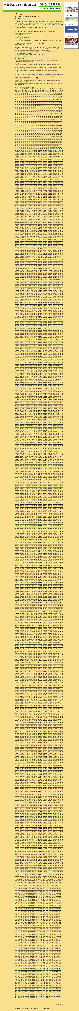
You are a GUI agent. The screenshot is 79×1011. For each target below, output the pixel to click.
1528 (23, 193)
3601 (28, 361)
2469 (49, 268)
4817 (28, 459)
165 (43, 96)
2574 (26, 277)
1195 (46, 165)
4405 (44, 425)
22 (43, 88)
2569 (61, 276)
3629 (51, 362)
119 (47, 93)
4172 (31, 407)
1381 (36, 181)
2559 (36, 276)
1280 (21, 173)
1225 (26, 168)
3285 (46, 334)
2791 (46, 294)
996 (25, 150)
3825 (18, 379)
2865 (41, 301)
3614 (61, 361)
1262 (23, 171)
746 (53, 133)
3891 (41, 384)
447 (31, 114)
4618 (54, 442)
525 (43, 119)
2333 (41, 257)
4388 (49, 424)
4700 (21, 450)
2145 (46, 242)
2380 (16, 262)
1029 (59, 151)
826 (21, 139)
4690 (44, 448)
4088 (59, 399)
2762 (21, 293)
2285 (16, 254)
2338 (54, 257)
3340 (41, 339)
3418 (46, 345)
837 (43, 139)
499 (39, 117)
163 (39, 96)
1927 (23, 225)
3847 (26, 381)
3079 (54, 317)
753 (19, 134)
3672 (16, 367)
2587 (59, 277)
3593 (56, 359)
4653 (46, 445)
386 (53, 110)
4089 (61, 399)
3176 (59, 325)
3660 (33, 365)
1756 (23, 211)
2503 (39, 271)
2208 (61, 247)
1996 (54, 230)
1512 (31, 191)
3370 (21, 342)
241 (51, 101)
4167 (18, 407)
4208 (26, 410)
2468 (46, 268)
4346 (39, 421)
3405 (61, 344)
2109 (51, 239)
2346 (26, 259)
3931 (46, 387)
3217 (18, 330)
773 (59, 134)
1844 (54, 218)
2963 (49, 308)
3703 (46, 368)
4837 (31, 460)
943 (15, 147)
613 (27, 125)
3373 (28, 342)
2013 (49, 231)
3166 (33, 325)
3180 (21, 327)
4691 (46, 448)
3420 (51, 345)
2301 (56, 254)
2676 (44, 285)
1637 (59, 201)
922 (21, 145)
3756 (36, 373)
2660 (51, 284)
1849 (18, 219)
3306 (51, 336)
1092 (26, 158)
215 (47, 99)
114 (37, 93)
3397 (41, 344)
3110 (36, 321)
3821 (56, 377)
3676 (26, 367)
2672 (33, 285)
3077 (49, 317)
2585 (54, 277)
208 (33, 99)
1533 (36, 193)
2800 (21, 296)
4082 (44, 399)
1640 (18, 202)
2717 (51, 288)
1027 (54, 151)
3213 (56, 328)
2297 (46, 254)
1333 (59, 176)
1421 (41, 184)
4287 (33, 416)
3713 (23, 370)
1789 (59, 213)
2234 (31, 250)
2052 (51, 234)
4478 (36, 431)
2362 (18, 261)
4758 (23, 454)
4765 (41, 454)
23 (44, 88)
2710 (33, 288)
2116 (21, 241)
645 (43, 127)
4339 (21, 421)
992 (17, 150)
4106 (56, 401)
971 (23, 148)
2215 (31, 248)
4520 (46, 434)
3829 (28, 379)
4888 (16, 465)
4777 (23, 456)
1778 (31, 213)
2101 (31, 239)
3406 (16, 345)
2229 (18, 250)
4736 (16, 453)
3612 (56, 361)
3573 (54, 358)
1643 (26, 202)
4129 (18, 404)
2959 (39, 308)
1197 (51, 165)
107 (23, 93)
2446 (39, 267)
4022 (36, 394)
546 (37, 121)
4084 (49, 399)
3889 (36, 384)
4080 (39, 399)
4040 (33, 396)
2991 (23, 311)
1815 (28, 216)
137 (35, 94)
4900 (46, 465)
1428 (59, 184)
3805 (16, 377)
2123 (39, 241)
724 (57, 131)
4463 (46, 430)
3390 (23, 344)
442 (21, 114)
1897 (44, 222)
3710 (16, 370)
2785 (31, 294)
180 (25, 98)
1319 (23, 176)
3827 (23, 379)
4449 (59, 428)
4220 (56, 410)
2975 (31, 310)
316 (57, 105)
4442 (41, 428)
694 (45, 130)
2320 (56, 256)
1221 (16, 168)
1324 (36, 176)
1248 (36, 170)
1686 (39, 205)
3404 (59, 344)
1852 (26, 219)
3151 (44, 324)
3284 (44, 334)
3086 (23, 319)
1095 (33, 158)
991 (15, 150)
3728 (61, 370)
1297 (16, 174)
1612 (44, 199)
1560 (56, 194)
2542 (41, 274)
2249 (21, 251)
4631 (39, 444)
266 (53, 102)
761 (35, 134)
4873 (26, 464)
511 (15, 119)
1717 (21, 208)
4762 (33, 454)
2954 (26, 308)
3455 (44, 348)
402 (37, 111)
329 (35, 107)
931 (39, 145)
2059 (21, 236)
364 (57, 108)
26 (49, 88)
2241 (49, 250)
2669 (26, 285)
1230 (39, 168)
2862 (33, 301)
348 (25, 108)
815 (47, 138)
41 (22, 90)
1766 (49, 211)
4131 (23, 404)
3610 (51, 361)
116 (41, 93)
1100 (46, 158)
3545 (31, 356)
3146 (31, 324)
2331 (36, 257)
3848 (28, 381)
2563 (46, 276)
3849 (31, 381)
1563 (16, 196)
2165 (49, 244)
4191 (31, 408)
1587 (28, 197)
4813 (18, 459)
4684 (28, 448)
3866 (26, 382)
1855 (33, 219)
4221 (59, 410)
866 (53, 141)
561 (19, 122)
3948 (41, 388)
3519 (61, 353)
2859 (26, 301)
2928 (56, 305)
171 (55, 96)
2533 (18, 274)
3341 (44, 339)
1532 (33, 193)
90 (43, 91)
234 (37, 101)
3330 (16, 339)
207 (31, 99)
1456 (33, 187)
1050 (16, 154)
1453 (26, 187)
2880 (31, 302)
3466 (23, 350)
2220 (44, 248)
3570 (46, 358)
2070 (49, 236)
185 (35, 98)
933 (43, 145)
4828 (56, 459)
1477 (39, 188)
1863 (54, 219)
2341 (61, 257)
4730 (49, 451)
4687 (36, 448)
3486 (26, 351)
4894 (31, 465)
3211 (51, 328)
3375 (33, 342)
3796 (41, 376)
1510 (26, 191)
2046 (36, 234)
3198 (18, 328)
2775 (54, 293)
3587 (41, 359)
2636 (39, 282)
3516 (54, 353)
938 (53, 145)
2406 (33, 264)
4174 (36, 407)
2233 (28, 250)
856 (33, 141)
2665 (16, 285)
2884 (41, 302)
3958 (18, 390)
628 (57, 125)
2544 (46, 274)
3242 (33, 331)
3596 (16, 361)
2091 (54, 238)
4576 (44, 439)
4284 (26, 416)
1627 (33, 201)
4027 (49, 394)
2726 (26, 290)
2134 (18, 242)
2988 (16, 311)
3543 (26, 356)
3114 (46, 321)
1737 (23, 210)
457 (51, 114)
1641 (21, 202)
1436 (31, 185)
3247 (46, 331)
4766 (44, 454)
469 (27, 116)
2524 (44, 273)
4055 (23, 397)
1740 (31, 210)
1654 (54, 202)
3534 (51, 354)
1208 (31, 167)
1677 (16, 205)
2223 (51, 248)
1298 (18, 174)
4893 (28, 465)
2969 (16, 310)
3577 (16, 359)
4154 (33, 405)
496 (33, 117)
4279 (61, 414)
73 (19, 91)
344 (17, 108)
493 (27, 117)
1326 (41, 176)
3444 (16, 348)
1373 (16, 181)
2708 (28, 288)
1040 (39, 153)
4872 (23, 464)
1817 (33, 216)
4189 (26, 408)
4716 (61, 450)
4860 (41, 462)
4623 (18, 444)
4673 (49, 447)
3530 (41, 354)
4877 (36, 464)
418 (21, 113)
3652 (61, 364)
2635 (36, 282)
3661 (36, 365)
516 (25, 119)
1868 (18, 221)
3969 (46, 390)
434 (53, 113)
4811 (61, 457)
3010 (23, 313)
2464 (36, 268)
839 (47, 139)
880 (33, 142)
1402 (41, 182)
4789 (54, 456)
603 (55, 124)
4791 (59, 456)
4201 (56, 408)
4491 (21, 433)
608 (17, 125)
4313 (51, 417)
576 (49, 122)
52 (38, 90)
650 (53, 127)
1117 (41, 159)
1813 (23, 216)
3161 (21, 325)
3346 (56, 339)
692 (41, 130)
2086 (41, 238)
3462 (61, 348)
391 (15, 111)
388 (57, 110)
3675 (23, 367)
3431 (31, 347)
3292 (16, 336)
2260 (49, 251)
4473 (23, 431)
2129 (54, 241)
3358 (39, 341)
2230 (21, 250)
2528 (54, 273)
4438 (31, 428)
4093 (23, 401)
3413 (33, 345)
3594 (59, 359)
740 (41, 133)
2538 (31, 274)
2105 (41, 239)
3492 (41, 351)
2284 (61, 253)
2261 (51, 251)
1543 (61, 193)
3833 (39, 379)
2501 (33, 271)
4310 (44, 417)
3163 (26, 325)
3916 (56, 385)
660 (25, 128)
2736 (51, 290)
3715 (28, 370)
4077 (31, 399)
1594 (46, 197)
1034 (23, 153)
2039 (18, 234)
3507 (31, 353)
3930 (44, 387)
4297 (59, 416)
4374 (61, 422)
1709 (49, 207)
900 (25, 144)
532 (57, 119)
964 (57, 147)
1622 (21, 201)
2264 (59, 251)
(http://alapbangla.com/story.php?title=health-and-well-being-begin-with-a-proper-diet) (44, 74)
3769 (21, 374)
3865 (23, 382)
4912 (28, 467)
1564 (18, 196)
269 (59, 102)
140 (41, 94)
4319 (18, 419)
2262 (54, 251)
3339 (39, 339)
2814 (56, 296)
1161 (56, 162)
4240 (59, 411)
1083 (51, 156)
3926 (33, 387)
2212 (23, 248)
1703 (33, 207)
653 (59, 127)
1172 (36, 164)
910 (45, 144)
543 (31, 121)
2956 (31, 308)
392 (17, 111)
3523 (23, 354)
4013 (61, 393)
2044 (31, 234)
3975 (61, 390)
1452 (23, 187)
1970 (36, 228)
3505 (26, 353)
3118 (56, 321)
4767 (46, 454)
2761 (18, 293)
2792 (49, 294)
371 (23, 110)
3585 (36, 359)
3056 (44, 316)
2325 (21, 257)
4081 (41, 399)
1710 (51, 207)
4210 (31, 410)
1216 (51, 167)
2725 (23, 290)
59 (47, 90)
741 (43, 133)
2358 (56, 259)
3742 (49, 371)
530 (53, 119)
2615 (33, 281)
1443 (49, 185)
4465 (51, 430)
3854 (44, 381)
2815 (59, 296)
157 (27, 96)
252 (25, 102)
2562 (44, 276)
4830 (61, 459)
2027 (36, 233)
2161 (39, 244)
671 (47, 128)
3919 (16, 387)
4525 (59, 434)
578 (53, 122)
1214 (46, 167)
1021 (39, 151)
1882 (54, 221)
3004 (56, 311)
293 (59, 104)
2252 (28, 251)
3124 (23, 322)
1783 (44, 213)
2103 (36, 239)
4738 (21, 453)
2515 (21, 273)
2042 (26, 234)
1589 (33, 197)
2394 (51, 262)
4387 (46, 424)
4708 (41, 450)
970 (21, 148)
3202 (28, 328)
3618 (23, 362)
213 (43, 99)
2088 (46, 238)
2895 (21, 304)
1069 (16, 156)
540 (25, 121)
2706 (23, 288)
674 (53, 128)
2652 (31, 284)
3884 (23, 384)
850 (21, 141)
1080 (44, 156)
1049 (61, 153)
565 (27, 122)
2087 (44, 238)
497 (35, 117)
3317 (31, 337)
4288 (36, 416)
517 (27, 119)
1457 (36, 187)
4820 (36, 459)
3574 (56, 358)
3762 (51, 373)
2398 (61, 262)
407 (47, 111)
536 (17, 121)
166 (45, 96)
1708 (46, 207)
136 (33, 94)
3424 (61, 345)
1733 (61, 208)
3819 (51, 377)
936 (49, 145)
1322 (31, 176)
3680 (36, 367)
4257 (54, 413)
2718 (54, 288)
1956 (49, 227)
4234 (44, 411)
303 (31, 105)
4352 (54, 421)
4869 (16, 464)
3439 (51, 347)
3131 (41, 322)
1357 (23, 179)
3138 (59, 322)
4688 (39, 448)
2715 (46, 288)
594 (37, 124)
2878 (26, 302)
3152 (46, 324)
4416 (23, 427)
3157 (59, 324)
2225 (56, 248)
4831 (16, 460)
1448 (61, 185)
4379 (26, 424)
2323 (16, 257)
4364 (36, 422)
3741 (46, 371)
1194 (44, 165)
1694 (59, 205)
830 (29, 139)
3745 (56, 371)
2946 (54, 307)
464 (17, 116)
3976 (16, 391)
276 (25, 104)
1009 (56, 150)
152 (17, 96)
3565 (33, 358)
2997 (39, 311)
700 (57, 130)
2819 (21, 298)
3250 (54, 331)
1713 (59, 207)
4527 (16, 436)
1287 (39, 173)
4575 (41, 439)
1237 (56, 168)
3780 (49, 374)
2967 (59, 308)
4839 (36, 460)
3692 (18, 368)
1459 (41, 187)
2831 (51, 298)
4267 (31, 414)
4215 (44, 410)
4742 (31, 453)
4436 (26, 428)
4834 (23, 460)
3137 (56, 322)
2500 (31, 271)
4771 (56, 454)
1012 (16, 151)
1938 (51, 225)
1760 (33, 211)
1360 (31, 179)
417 (19, 113)
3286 (49, 334)
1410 (61, 182)
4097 (33, 401)
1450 (18, 187)
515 (23, 119)
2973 (26, 310)
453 (43, 114)
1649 (41, 202)
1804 (49, 214)
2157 (28, 244)
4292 (46, 416)
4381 (31, 424)
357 (43, 108)
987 (55, 148)
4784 (41, 456)
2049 (44, 234)
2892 (61, 302)
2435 (59, 265)
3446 (21, 348)
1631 (44, 201)
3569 (44, 358)
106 (21, 93)
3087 (26, 319)
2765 (28, 293)
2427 (39, 265)
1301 (26, 174)
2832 (54, 298)
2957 (33, 308)
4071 (16, 399)
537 (19, 121)
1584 (21, 197)
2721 (61, 288)
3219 (23, 330)
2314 (41, 256)
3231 (54, 330)
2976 (33, 310)
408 (49, 111)
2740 (61, 290)
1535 (41, 193)
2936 (28, 307)
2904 (44, 304)
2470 (51, 268)
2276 (41, 253)
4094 (26, 401)
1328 (46, 176)
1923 (61, 224)
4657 (56, 445)
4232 (39, 411)
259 (39, 102)
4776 (21, 456)
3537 (59, 354)
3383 (54, 342)
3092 (39, 319)
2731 (39, 290)
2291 (31, 254)
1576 (49, 196)
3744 (54, 371)
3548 (39, 356)
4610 (33, 442)
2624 (56, 281)
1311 (51, 174)
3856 (49, 381)
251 (23, 102)
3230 (51, 330)
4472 (21, 431)
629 (59, 125)
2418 (16, 265)
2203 (49, 247)
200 (17, 99)
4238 (54, 411)
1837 (36, 218)
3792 (31, 376)
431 (47, 113)
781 (27, 136)
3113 (44, 321)
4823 (44, 459)
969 (19, 148)
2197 (33, 247)
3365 (56, 341)
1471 (23, 188)
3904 (26, 385)
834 (37, 139)
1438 (36, 185)
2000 (16, 231)
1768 (54, 211)
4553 (33, 437)
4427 (51, 427)
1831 (21, 218)
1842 (49, 218)
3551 (46, 356)
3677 (28, 367)
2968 (61, 308)
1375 (21, 181)
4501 (46, 433)
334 (45, 107)
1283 (28, 173)
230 (29, 101)
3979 (23, 391)
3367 (61, 341)
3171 (46, 325)
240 (49, 101)
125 (59, 93)
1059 (39, 154)
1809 (61, 214)
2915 (23, 305)
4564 (61, 437)
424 (33, 113)
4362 (31, 422)
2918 (31, 305)
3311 (16, 337)
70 (15, 91)
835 (39, 139)
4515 (33, 434)
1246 (31, 170)
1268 (39, 171)
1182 (61, 164)
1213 (44, 167)
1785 (49, 213)
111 (31, 93)
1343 (36, 178)
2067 (41, 236)
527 (47, 119)
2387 (33, 262)
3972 (54, 390)
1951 (36, 227)
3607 (44, 361)
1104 (56, 158)
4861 (44, 462)
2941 (41, 307)
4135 (33, 404)
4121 (46, 402)
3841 (59, 379)
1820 (41, 216)
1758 (28, 211)
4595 (44, 441)
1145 (16, 162)
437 (59, 113)
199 (15, 99)
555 (55, 121)
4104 (51, 401)
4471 (18, 431)
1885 (61, 221)
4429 (56, 427)
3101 (61, 319)
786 (37, 136)
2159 (33, 244)
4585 (18, 441)
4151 (26, 405)
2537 (28, 274)
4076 (28, 399)
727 (15, 133)
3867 (28, 382)
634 (21, 127)
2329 (31, 257)
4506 (59, 433)
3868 (31, 382)
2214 (28, 248)
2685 (18, 287)
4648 (33, 445)
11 (27, 88)
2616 (36, 281)
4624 (21, 444)
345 (19, 108)
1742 (36, 210)
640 (33, 127)
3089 (31, 319)
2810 (46, 296)
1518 (46, 191)
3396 (39, 344)
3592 (54, 359)
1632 (46, 201)
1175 (44, 164)
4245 (23, 413)
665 (35, 128)
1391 (61, 181)
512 (17, 119)
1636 (56, 201)
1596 (51, 197)
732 (25, 133)
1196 (49, 165)
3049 (26, 316)
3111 (39, 321)
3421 (54, 345)
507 (55, 117)
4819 (33, 459)
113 (35, 93)
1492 (28, 190)
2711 (36, 288)
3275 (21, 334)
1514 (36, 191)
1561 (59, 194)
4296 (56, 416)
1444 (51, 185)
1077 (36, 156)
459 (55, 114)
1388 (54, 181)
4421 (36, 427)
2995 (33, 311)
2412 (49, 264)
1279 (18, 173)
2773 (49, 293)
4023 (39, 394)
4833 (21, 460)
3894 (49, 384)
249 (19, 102)
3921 (21, 387)
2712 (39, 288)
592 (33, 124)
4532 (28, 436)
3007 (16, 313)
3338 (36, 339)
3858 (54, 381)
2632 (28, 282)
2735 (49, 290)
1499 (46, 190)
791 (47, 136)
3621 (31, 362)
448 (33, 114)
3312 (18, 337)
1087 (61, 156)
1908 (23, 224)
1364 (41, 179)
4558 (46, 437)
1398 (31, 182)
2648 (21, 284)
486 (61, 116)
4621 (61, 442)
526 (45, 119)
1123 (56, 159)
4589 (28, 441)
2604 (54, 279)
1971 (39, 228)
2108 (49, 239)
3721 (44, 370)
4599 (54, 441)
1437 (33, 185)
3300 (36, 336)
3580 (23, 359)
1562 (61, 194)
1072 (23, 156)
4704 (31, 450)
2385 (28, 262)
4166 (16, 407)
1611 (41, 199)
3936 (59, 387)
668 (41, 128)
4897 (39, 465)
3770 (23, 374)
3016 (39, 313)
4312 (49, 417)
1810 (16, 216)
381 (43, 110)
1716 (18, 208)
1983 (21, 230)
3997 (21, 393)
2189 (61, 245)
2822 (28, 298)
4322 (26, 419)
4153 (31, 405)
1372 (61, 179)
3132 (44, 322)
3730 (18, 371)
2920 (36, 305)
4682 (23, 448)
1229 (36, 168)
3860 (59, 381)
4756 (18, 454)
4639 (59, 444)
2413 (51, 264)
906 (37, 144)
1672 (51, 204)
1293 (54, 173)
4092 (21, 401)
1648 (39, 202)
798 (61, 136)
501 (43, 117)
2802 (26, 296)
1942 (61, 225)
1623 (23, 201)
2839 (23, 299)
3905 (28, 385)
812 (41, 138)
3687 (54, 367)
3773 (31, 374)
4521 (49, 434)
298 (21, 105)
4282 (21, 416)
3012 (28, 313)
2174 (23, 245)
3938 (16, 388)
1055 (28, 154)
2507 (49, 271)
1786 (51, 213)
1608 (33, 199)
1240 (16, 170)
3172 (49, 325)
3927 (36, 387)
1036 (28, 153)
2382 (21, 262)
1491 (26, 190)
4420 (33, 427)
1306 (39, 174)
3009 (21, 313)
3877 (54, 382)
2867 (46, 301)
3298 (31, 336)
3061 (56, 316)
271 (15, 104)
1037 (31, 153)
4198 (49, 408)
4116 (33, 402)
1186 (23, 165)
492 (25, 117)
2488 (49, 270)
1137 (44, 161)
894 (61, 142)
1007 (51, 150)
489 (19, 117)
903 (31, 144)
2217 (36, 248)
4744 (36, 453)
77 (25, 91)
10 (26, 88)
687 (31, 130)
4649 (36, 445)
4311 (46, 417)
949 (27, 147)
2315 (44, 256)
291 (55, 104)
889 (51, 142)
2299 (51, 254)
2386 (31, 262)
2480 (28, 270)
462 (61, 114)
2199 (39, 247)
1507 (18, 191)
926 (29, 145)
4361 (28, 422)
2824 (33, 298)
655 (15, 128)
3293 (18, 336)
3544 (28, 356)
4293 (49, 416)
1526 (18, 193)
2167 (54, 244)
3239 (26, 331)
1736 (21, 210)
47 (30, 90)
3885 (26, 384)
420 (25, 113)
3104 (21, 321)
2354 (46, 259)
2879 (28, 302)
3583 (31, 359)
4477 (33, 431)
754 (21, 134)
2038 (16, 234)
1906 (18, 224)
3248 (49, 331)
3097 (51, 319)
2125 (44, 241)
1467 (61, 187)
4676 (56, 447)
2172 (18, 245)
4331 (49, 419)
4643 (21, 445)
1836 (33, 218)
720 (49, 131)
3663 (41, 365)
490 (21, 117)
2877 (23, 302)
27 (50, 88)
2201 (44, 247)
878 (29, 142)
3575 (59, 358)
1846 (59, 218)
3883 (21, 384)
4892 (26, 465)
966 (61, 147)
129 (19, 94)
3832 (36, 379)
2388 (36, 262)
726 (61, 131)
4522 (51, 434)
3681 (39, 367)
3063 (61, 316)
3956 (61, 388)
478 (45, 116)
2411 (46, 264)
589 (27, 124)
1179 (54, 164)
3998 (23, 393)
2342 (16, 259)
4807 (51, 457)
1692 (54, 205)
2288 (23, 254)
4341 (26, 421)
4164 (59, 405)
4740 (26, 453)
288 (49, 104)
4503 (51, 433)
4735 (61, 451)
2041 (23, 234)
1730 (54, 208)
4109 (16, 402)
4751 (54, 453)
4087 (56, 399)
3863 (18, 382)
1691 (51, 205)
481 (51, 116)
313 (51, 105)
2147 (51, 242)
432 (49, 113)
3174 (54, 325)
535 (15, 121)
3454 (41, 348)
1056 (31, 154)
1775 (23, 213)
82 (32, 91)
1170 (31, 164)
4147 (16, 405)
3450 (31, 348)
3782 (54, 374)
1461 (46, 187)
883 (39, 142)
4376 (18, 424)
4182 (56, 407)
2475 (16, 270)
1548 (26, 194)
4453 (21, 430)
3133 (46, 322)
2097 (21, 239)
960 (49, 147)
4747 (44, 453)
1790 (61, 213)
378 (37, 110)
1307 (41, 174)
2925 (49, 305)
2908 (54, 304)
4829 (59, 459)
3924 (28, 387)
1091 (23, 158)
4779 (28, 456)
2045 (33, 234)
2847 (44, 299)
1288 (41, 173)
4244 (21, 413)
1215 (49, 167)
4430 (59, 427)
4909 (21, 467)
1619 (61, 199)
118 (45, 93)
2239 (44, 250)
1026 (51, 151)
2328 (28, 257)
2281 (54, 253)
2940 (39, 307)
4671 (44, 447)
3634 (16, 364)
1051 (18, 154)
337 (51, 107)
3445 (18, 348)
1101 (49, 158)
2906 (49, 304)
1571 (36, 196)
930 (37, 145)
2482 (33, 270)
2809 (44, 296)
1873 (31, 221)
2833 (56, 298)
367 (15, 110)
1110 (23, 159)
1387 (51, 181)
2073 (56, 236)
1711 (54, 207)
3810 (28, 377)
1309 (46, 174)
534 (61, 119)
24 (46, 88)
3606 (41, 361)
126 (61, 93)
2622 (51, 281)
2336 (49, 257)
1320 (26, 176)
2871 (56, 301)
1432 (21, 185)
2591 (21, 279)
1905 (16, 224)
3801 (54, 376)
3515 (51, 353)
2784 (28, 294)
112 (33, 93)
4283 (23, 416)
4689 (41, 448)
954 (37, 147)
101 (60, 91)
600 (49, 124)
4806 (49, 457)
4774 (16, 456)
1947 (26, 227)
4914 (33, 467)
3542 (23, 356)
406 (45, 111)
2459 (23, 268)
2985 (56, 310)
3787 (18, 376)
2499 (28, 271)
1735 (18, 210)
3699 (36, 368)
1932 (36, 225)
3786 (16, 376)
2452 (54, 267)
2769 (39, 293)
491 (23, 117)
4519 (44, 434)
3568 (41, 358)
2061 (26, 236)
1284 (31, 173)
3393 (31, 344)
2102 (33, 239)
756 (25, 134)
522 (37, 119)
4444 (46, 428)
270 (61, 102)
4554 (36, 437)
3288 (54, 334)
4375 (16, 424)
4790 (56, 456)
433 (51, 113)
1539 (51, 193)
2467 (44, 268)
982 (45, 148)
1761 (36, 211)
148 (57, 94)
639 (31, 127)
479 (47, 116)
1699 (23, 207)
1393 (18, 182)
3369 (18, 342)
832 (33, 139)
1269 (41, 171)
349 (27, 108)
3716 (31, 370)
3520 (16, 354)
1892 (31, 222)
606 (61, 124)
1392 (16, 182)
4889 (18, 465)
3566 (36, 358)
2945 (51, 307)
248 (17, 102)
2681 (56, 285)
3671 (61, 365)
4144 (56, 404)
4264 (23, 414)
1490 (23, 190)
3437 (46, 347)
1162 (59, 162)
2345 (23, 259)
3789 (23, 376)
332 (41, 107)
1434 (26, 185)
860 (41, 141)
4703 (28, 450)
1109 (21, 159)
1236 (54, 168)
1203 (18, 167)
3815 (41, 377)
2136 (23, 242)
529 (51, 119)
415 (15, 113)
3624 (39, 362)
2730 (36, 290)
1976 (51, 228)
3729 (16, 371)
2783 (26, 294)
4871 (21, 464)
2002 (21, 231)
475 (39, 116)
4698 (16, 450)
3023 (56, 313)
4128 (16, 404)
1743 (39, 210)
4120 (44, 402)
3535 (54, 354)
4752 (56, 453)
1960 (59, 227)
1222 (18, 168)
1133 (33, 161)
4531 (26, 436)
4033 (16, 396)
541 (27, 121)
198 (61, 98)
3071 (33, 317)
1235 (51, 168)
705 (19, 131)
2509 (54, 271)
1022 (41, 151)
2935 (26, 307)
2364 (23, 261)
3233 (59, 330)
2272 (31, 253)
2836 (16, 299)
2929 (59, 305)
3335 (28, 339)
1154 (39, 162)
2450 (49, 267)
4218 (51, 410)
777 (19, 136)
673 (51, 128)
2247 (16, 251)
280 (33, 104)
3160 (18, 325)
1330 (51, 176)
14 (32, 88)
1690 (49, 205)
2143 (41, 242)
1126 (16, 161)
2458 (21, 268)
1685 (36, 205)
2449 (46, 267)
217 (51, 99)
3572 (51, 358)
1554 (41, 194)
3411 (28, 345)
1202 (16, 167)
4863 (49, 462)
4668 (36, 447)
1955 (46, 227)
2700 (56, 287)
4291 (44, 416)
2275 (39, 253)
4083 (46, 399)
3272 (61, 333)
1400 (36, 182)
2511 (59, 271)
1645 (31, 202)
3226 (41, 330)
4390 (54, 424)
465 (19, 116)
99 (56, 91)
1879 (46, 221)
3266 (46, 333)
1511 (28, 191)
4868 (61, 462)
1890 (26, 222)
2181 (41, 245)
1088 (16, 158)
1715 (16, 208)
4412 (61, 425)
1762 (39, 211)
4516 (36, 434)
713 (35, 131)
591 (31, 124)
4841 (41, 460)
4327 (39, 419)
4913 (31, 467)
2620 (46, 281)
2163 (44, 244)
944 (17, 147)
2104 (39, 239)
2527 (51, 273)
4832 (18, 460)
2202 (46, 247)
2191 (18, 247)
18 (37, 88)
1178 (51, 164)
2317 (49, 256)
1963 (18, 228)
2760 (16, 293)
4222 (61, 410)
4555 (39, 437)
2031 (46, 233)
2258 (44, 251)
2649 (23, 284)
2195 (28, 247)
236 (41, 101)
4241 (61, 411)
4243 (18, 413)
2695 (44, 287)
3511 (41, 353)
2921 (39, 305)
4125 (56, 402)
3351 (21, 341)
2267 (18, 253)
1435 (28, 185)
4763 (36, 454)
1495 (36, 190)
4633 (44, 444)
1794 (23, 214)
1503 (56, 190)
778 (21, 136)
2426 (36, 265)
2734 (46, 290)
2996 (36, 311)
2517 (26, 273)
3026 (16, 314)
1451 (21, 187)
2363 (21, 261)
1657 (61, 202)
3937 (61, 387)
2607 (61, 279)
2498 (26, 271)
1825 (54, 216)
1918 (49, 224)
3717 (33, 370)
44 (26, 90)
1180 (56, 164)
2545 (49, 274)
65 (56, 90)
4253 (44, 413)
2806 (36, 296)
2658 (46, 284)
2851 (54, 299)
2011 (44, 231)
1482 (51, 188)
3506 (28, 353)
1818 (36, 216)
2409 (41, 264)
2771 (44, 293)
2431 (49, 265)
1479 (44, 188)
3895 (51, 384)
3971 (51, 390)
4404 (41, 425)
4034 (18, 396)
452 (41, 114)
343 (15, 108)
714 (37, 131)
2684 (16, 287)
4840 (39, 460)
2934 (23, 307)
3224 (36, 330)
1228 (33, 168)
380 (41, 110)
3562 (26, 358)
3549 (41, 356)
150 (61, 94)
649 (51, 127)
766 (45, 134)
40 (20, 90)
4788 (51, 456)
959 (47, 147)
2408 (39, 264)
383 (47, 110)
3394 (33, 344)
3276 (23, 334)
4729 (46, 451)
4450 (61, 428)
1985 (26, 230)
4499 (41, 433)
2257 (41, 251)
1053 (23, 154)
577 (51, 122)
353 (35, 108)
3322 (44, 337)
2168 (56, 244)
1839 (41, 218)
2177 (31, 245)
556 (57, 121)
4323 (28, 419)
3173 (51, 325)
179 (23, 98)
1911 (31, 224)
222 (61, 99)
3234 (61, 330)
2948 (59, 307)
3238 (23, 331)
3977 (18, 391)
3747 (61, 371)
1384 (44, 181)
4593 (39, 441)
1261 (21, 171)
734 (29, 133)
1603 (21, 199)
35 (62, 88)
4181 (54, 407)
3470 (33, 350)
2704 (18, 288)
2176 (28, 245)
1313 (56, 174)
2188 (59, 245)
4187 (21, 408)
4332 (51, 419)
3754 (31, 373)
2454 (59, 267)
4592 (36, 441)
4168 (21, 407)
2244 (56, 250)
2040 (21, 234)
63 (53, 90)
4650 (39, 445)
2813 (54, 296)
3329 (61, 337)
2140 (33, 242)
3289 (56, 334)
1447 (59, 185)
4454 (23, 430)
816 (49, 138)
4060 (36, 397)
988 (57, 148)
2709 (31, 288)
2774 (51, 293)
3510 (39, 353)
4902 (51, 465)
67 (59, 90)
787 (39, 136)
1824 (51, 216)
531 (55, 119)
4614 (44, 442)
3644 (41, 364)
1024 (46, 151)
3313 (21, 337)
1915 (41, 224)
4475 (28, 431)
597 (43, 124)
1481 (49, 188)
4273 (46, 414)
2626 (61, 281)
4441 (39, 428)
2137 (26, 242)
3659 (31, 365)
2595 (31, 279)
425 (35, 113)
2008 (36, 231)
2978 (39, 310)
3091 (36, 319)
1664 (31, 204)
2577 (33, 277)
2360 (61, 259)
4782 (36, 456)
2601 (46, 279)
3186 (36, 327)
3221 (28, 330)
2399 (16, 264)
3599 (23, 361)
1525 (16, 193)
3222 (31, 330)
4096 (31, 401)
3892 (44, 384)
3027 (18, 314)
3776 (39, 374)
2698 (51, 287)
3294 (21, 336)
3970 (49, 390)
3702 (44, 368)
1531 (31, 193)
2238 (41, 250)
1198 (54, 165)
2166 (51, 244)
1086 (59, 156)
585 (19, 124)
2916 (26, 305)
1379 (31, 181)
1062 (46, 154)
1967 (28, 228)
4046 (49, 396)
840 (49, 139)
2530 (59, 273)
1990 (39, 230)
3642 (36, 364)
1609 (36, 199)
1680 (23, 205)
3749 (18, 373)
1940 (56, 225)
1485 (59, 188)
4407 (49, 425)
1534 (39, 193)
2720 (59, 288)
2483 (36, 270)
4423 (41, 427)
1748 (51, 210)
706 (21, 131)
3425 (16, 347)
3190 (46, 327)
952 (33, 147)
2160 (36, 244)
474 (37, 116)
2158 (31, 244)
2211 (21, 248)
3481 (61, 350)
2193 (23, 247)
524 (41, 119)
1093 (28, 158)
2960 (41, 308)
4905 (59, 465)
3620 (28, 362)
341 (59, 107)
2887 (49, 302)
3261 (33, 333)
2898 (28, 304)
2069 (46, 236)
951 (31, 147)
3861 (61, 381)
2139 (31, 242)
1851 (23, 219)
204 (25, 99)
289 (51, 104)
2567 (56, 276)
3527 (33, 354)
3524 (26, 354)
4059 (33, 397)
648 (49, 127)
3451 (33, 348)
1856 (36, 219)
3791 (28, 376)
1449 (16, 187)
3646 (46, 364)
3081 (59, 317)
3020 (49, 313)
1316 (16, 176)
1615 (51, 199)
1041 (41, 153)
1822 (46, 216)
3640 (31, 364)
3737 (36, 371)
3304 (46, 336)
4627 (28, 444)
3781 (51, 374)
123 (55, 93)
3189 (44, 327)
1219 (59, 167)
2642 (54, 282)
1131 (28, 161)
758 (29, 134)
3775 (36, 374)
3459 (54, 348)
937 (51, 145)
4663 (23, 447)
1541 (56, 193)
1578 (54, 196)
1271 (46, 171)
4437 (28, 428)
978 (37, 148)
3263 (39, 333)
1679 (21, 205)
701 (59, 130)
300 (25, 105)
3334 (26, 339)
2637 (41, 282)
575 (47, 122)
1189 (31, 165)
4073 (21, 399)
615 (31, 125)
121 (51, 93)
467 (23, 116)
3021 (51, 313)
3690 (61, 367)
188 (41, 98)
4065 (49, 397)
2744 (23, 291)
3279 (31, 334)
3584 (33, 359)
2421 (23, 265)
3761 (49, 373)
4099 (39, 401)
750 (61, 133)
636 (25, 127)
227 (23, 101)
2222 (49, 248)
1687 (41, 205)
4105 (54, 401)
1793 (21, 214)
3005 (59, 311)
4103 (49, 401)
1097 (39, 158)
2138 (28, 242)
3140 (16, 324)
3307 (54, 336)
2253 (31, 251)
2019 (16, 233)
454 (45, 114)
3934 (54, 387)
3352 (23, 341)
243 (55, 101)
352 (33, 108)
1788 (56, 213)
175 (15, 98)
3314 (23, 337)
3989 (49, 391)
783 (31, 136)
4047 (51, 396)
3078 (51, 317)
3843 (16, 381)
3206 (39, 328)
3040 (51, 314)
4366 (41, 422)
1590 (36, 197)
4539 (46, 436)
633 (19, 127)
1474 (31, 188)
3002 (51, 311)
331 (39, 107)
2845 (39, 299)
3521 (18, 354)
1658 (16, 204)
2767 (33, 293)
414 (61, 111)
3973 (56, 390)
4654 (49, 445)
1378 (28, 181)
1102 (51, 158)
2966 (56, 308)
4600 (56, 441)
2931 (16, 307)
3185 (33, 327)
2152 (16, 244)
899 (23, 144)
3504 (23, 353)
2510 (56, 271)
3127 (31, 322)
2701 (59, 287)
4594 (41, 441)
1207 (28, 167)
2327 (26, 257)
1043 (46, 153)
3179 (18, 327)
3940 (21, 388)
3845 (21, 381)
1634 (51, 201)
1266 (33, 171)
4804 (44, 457)
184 (33, 98)
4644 (23, 445)
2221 (46, 248)
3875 (49, 382)
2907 (51, 304)
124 (57, 93)
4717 (16, 451)
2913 (18, 305)
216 (49, 99)
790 (45, 136)
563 (23, 122)
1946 (23, 227)
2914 (21, 305)
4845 (51, 460)
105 (19, 93)
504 (49, 117)
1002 (39, 150)
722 (53, 131)
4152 (28, 405)
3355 (31, 341)
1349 (51, 178)
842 (53, 139)
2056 (61, 234)
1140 (51, 161)
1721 (31, 208)
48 (32, 90)
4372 (56, 422)
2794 (54, 294)
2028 (39, 233)
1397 (28, 182)
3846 (23, 381)
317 (59, 105)
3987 (44, 391)
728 (17, 133)
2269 (23, 253)
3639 (28, 364)
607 (15, 125)
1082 (49, 156)
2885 (44, 302)
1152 (33, 162)
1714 (61, 207)
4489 (16, 433)
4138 (41, 404)
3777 (41, 374)
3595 (61, 359)
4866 (56, 462)
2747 (31, 291)
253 (27, 102)
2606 (59, 279)
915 (55, 144)
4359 (23, 422)
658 (21, 128)
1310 (49, 174)
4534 (33, 436)
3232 (56, 330)
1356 (21, 179)
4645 (26, 445)
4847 (56, 460)
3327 (56, 337)
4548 (21, 437)
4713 (54, 450)
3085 (21, 319)
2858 (23, 301)
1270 (44, 171)
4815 (23, 459)
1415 (26, 184)
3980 (26, 391)
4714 (56, 450)
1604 (23, 199)
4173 (33, 407)
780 (25, 136)
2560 (39, 276)
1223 (21, 168)
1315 (61, 174)
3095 (46, 319)
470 (29, 116)
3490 (36, 351)
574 (45, 122)
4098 (36, 401)
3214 (59, 328)
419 (23, 113)
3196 (61, 327)
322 (21, 107)
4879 (41, 464)
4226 (23, 411)
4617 (51, 442)
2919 (33, 305)
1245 (28, 170)
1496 (39, 190)
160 (33, 96)
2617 (39, 281)
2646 (16, 284)
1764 (44, 211)
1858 (41, 219)
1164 (16, 164)
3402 (54, 344)
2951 (18, 308)
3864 (21, 382)
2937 (31, 307)
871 (15, 142)
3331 (18, 339)
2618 (41, 281)
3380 (46, 342)
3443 (61, 347)
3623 (36, 362)
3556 (59, 356)
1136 (41, 161)
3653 (16, 365)
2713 (41, 288)
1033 (21, 153)
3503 (21, 353)
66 (58, 90)
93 (47, 91)
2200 (41, 247)
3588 (44, 359)
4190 (28, 408)
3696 (28, 368)
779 (23, 136)
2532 (16, 274)
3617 (21, 362)
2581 (44, 277)
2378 (59, 261)
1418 (33, 184)
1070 (18, 156)
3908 (36, 385)
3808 (23, 377)
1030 (61, 151)
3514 (49, 353)
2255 (36, 251)
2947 (56, 307)
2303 (61, 254)
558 (61, 121)
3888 (33, 384)
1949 (31, 227)
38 (18, 90)
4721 (26, 451)
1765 (46, 211)
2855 (16, 301)
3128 (33, 322)
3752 (26, 373)
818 (53, 138)
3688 (56, 367)
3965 (36, 390)
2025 (31, 233)
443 (23, 114)
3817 (46, 377)
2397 (59, 262)
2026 (33, 233)
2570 (16, 277)
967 (15, 148)
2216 (33, 248)
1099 (44, 158)
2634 (33, 282)
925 (27, 145)
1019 (33, 151)
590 (29, 124)
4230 (33, 411)
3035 (39, 314)
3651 (59, 364)
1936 (46, 225)
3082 (61, 317)
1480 (46, 188)
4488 (61, 431)
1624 (26, 201)
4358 (21, 422)
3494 (46, 351)
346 (21, 108)
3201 (26, 328)
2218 (39, 248)
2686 (21, 287)
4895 (33, 465)
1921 (56, 224)
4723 (31, 451)
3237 (21, 331)
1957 (51, 227)
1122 (54, 159)
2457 (18, 268)
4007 (46, 393)
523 (39, 119)
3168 (39, 325)
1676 (61, 204)
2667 (21, 285)
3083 (16, 319)
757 (27, 134)
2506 (46, 271)
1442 (46, 185)
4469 (61, 430)
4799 (31, 457)
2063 (31, 236)
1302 (28, 174)
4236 (49, 411)
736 (33, 133)
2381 (18, 262)
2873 (61, 301)
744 (49, 133)
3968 (44, 390)
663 (31, 128)
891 (55, 142)
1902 (56, 222)
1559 (54, 194)
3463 (16, 350)
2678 (49, 285)
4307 (36, 417)
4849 (61, 460)
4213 (39, 410)
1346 (44, 178)
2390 (41, 262)
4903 (54, 465)
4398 (26, 425)
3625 (41, 362)
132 (25, 94)
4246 (26, 413)
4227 (26, 411)
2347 (28, 259)
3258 (26, 333)
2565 (51, 276)
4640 (61, 444)
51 (36, 90)
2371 (41, 261)
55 (42, 90)
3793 (33, 376)
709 (27, 131)
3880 (61, 382)
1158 (49, 162)
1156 (44, 162)
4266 (28, 414)
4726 (39, 451)
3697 (31, 368)
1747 (49, 210)
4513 (28, 434)
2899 (31, 304)
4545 (61, 436)
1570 (33, 196)
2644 (59, 282)
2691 (33, 287)
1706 (41, 207)
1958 (54, 227)
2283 (59, 253)
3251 (56, 331)
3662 (39, 365)
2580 (41, 277)
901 (27, 144)
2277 (44, 253)
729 (19, 133)
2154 (21, 244)
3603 (33, 361)
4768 (49, 454)
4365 (39, 422)
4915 (36, 467)
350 (29, 108)
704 (17, 131)
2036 (59, 233)
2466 (41, 268)
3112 (41, 321)
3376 (36, 342)
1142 (56, 161)
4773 (61, 454)
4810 (59, 457)
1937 (49, 225)
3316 (28, 337)
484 (57, 116)
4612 (39, 442)
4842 (44, 460)
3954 (56, 388)
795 (55, 136)
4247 (28, 413)
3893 (46, 384)
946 (21, 147)
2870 (54, 301)
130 (21, 94)
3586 (39, 359)
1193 (41, 165)
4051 (61, 396)
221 (59, 99)
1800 (39, 214)
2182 (44, 245)
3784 (59, 374)
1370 (56, 179)
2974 (28, 310)
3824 (16, 379)
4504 (54, 433)
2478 (23, 270)
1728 (49, 208)
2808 (41, 296)
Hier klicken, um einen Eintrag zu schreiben (24, 87)
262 (45, 102)
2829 (46, 298)
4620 (59, 442)
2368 (33, 261)
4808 (54, 457)
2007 (33, 231)
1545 (18, 194)
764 (41, 134)
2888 (51, 302)
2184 (49, 245)
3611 (54, 361)
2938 (33, 307)
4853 (23, 462)
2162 (41, 244)
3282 (39, 334)
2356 (51, 259)
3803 (59, 376)
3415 (39, 345)
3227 (44, 330)
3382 (51, 342)
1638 (61, 201)
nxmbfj (22, 58)
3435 (41, 347)
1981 (16, 230)
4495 (31, 433)
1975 (49, 228)
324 (25, 107)
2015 (54, 231)
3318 (33, 337)
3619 (26, 362)
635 (23, 127)
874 (21, 142)
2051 (49, 234)
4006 (44, 393)
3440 (54, 347)
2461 (28, 268)
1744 (41, 210)
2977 (36, 310)
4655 (51, 445)
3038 (46, 314)
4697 (61, 448)
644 (41, 127)
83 (33, 91)
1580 (59, 196)
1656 (59, 202)
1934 (41, 225)
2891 (59, 302)
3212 (54, 328)
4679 (16, 448)
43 (25, 90)
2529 (56, 273)
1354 (16, 179)
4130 (21, 404)
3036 (41, 314)
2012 (46, 231)
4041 (36, 396)
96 (52, 91)
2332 (39, 257)
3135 (51, 322)
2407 (36, 264)
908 (41, 144)
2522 (39, 273)
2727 (28, 290)
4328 (41, 419)
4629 (33, 444)
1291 (49, 173)
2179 (36, 245)
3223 (33, 330)
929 (35, 145)
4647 (31, 445)
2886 (46, 302)
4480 (41, 431)
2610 (21, 281)
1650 (44, 202)
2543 (44, 274)
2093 (59, 238)
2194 (26, 247)
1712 (56, 207)
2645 (61, 282)
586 (21, 124)
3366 (59, 341)
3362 (49, 341)
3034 (36, 314)
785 (35, 136)
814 (45, 138)
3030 (26, 314)
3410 (26, 345)
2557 (31, 276)
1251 (44, 170)
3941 (23, 388)
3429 (26, 347)
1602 (18, 199)
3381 (49, 342)
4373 (59, 422)
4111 (21, 402)
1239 (61, 168)
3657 (26, 365)
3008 (18, 313)
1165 (18, 164)
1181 (59, 164)
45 (28, 90)
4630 (36, 444)
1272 (49, 171)
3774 (33, 374)
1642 (23, 202)
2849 (49, 299)
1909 (26, 224)
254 (29, 102)
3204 (33, 328)
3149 (39, 324)
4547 (18, 437)
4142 (51, 404)
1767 (51, 211)
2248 (18, 251)
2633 (31, 282)
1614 (49, 199)
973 (27, 148)
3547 (36, 356)
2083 (33, 238)
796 (57, 136)
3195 (59, 327)
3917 (59, 385)
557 (59, 121)
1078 (39, 156)
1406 (51, 182)
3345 (54, 339)
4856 (31, 462)
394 (21, 111)
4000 (28, 393)
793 (51, 136)
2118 (26, 241)
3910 (41, 385)
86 (38, 91)
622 (45, 125)
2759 (61, 291)
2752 (44, 291)
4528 (18, 436)
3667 (51, 365)
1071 (21, 156)
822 (61, 138)
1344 (39, 178)
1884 (59, 221)
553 (51, 121)
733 (27, 133)
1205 (23, 167)
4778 (26, 456)
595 (39, 124)
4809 (56, 457)
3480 (59, 350)
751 (15, 134)
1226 (28, 168)
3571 (49, 358)
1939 (54, 225)
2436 (61, 265)
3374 (31, 342)
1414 (23, 184)
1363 (39, 179)
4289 (39, 416)
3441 (56, 347)
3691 (16, 368)
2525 (46, 273)
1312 (54, 174)
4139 (44, 404)
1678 (18, 205)
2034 (54, 233)
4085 (51, 399)
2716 (49, 288)
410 (53, 111)
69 (62, 90)
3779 (46, 374)
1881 (51, 221)
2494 (16, 271)
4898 (41, 465)
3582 (28, 359)
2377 (56, 261)
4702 (26, 450)
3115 (49, 321)
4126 (59, 402)
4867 (59, 462)
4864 (51, 462)
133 (27, 94)
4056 (26, 397)
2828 (44, 298)
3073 (39, 317)
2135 (21, 242)
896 (17, 144)
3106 (26, 321)
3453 (39, 348)
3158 (61, 324)
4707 (39, 450)
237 (43, 101)
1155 (41, 162)
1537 (46, 193)
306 (37, 105)
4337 (16, 421)
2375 (51, 261)
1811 (18, 216)
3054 (39, 316)
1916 (44, 224)
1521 (54, 191)
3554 (54, 356)
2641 (51, 282)
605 (59, 124)
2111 (56, 239)
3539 (16, 356)
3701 (41, 368)
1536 (44, 193)
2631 (26, 282)
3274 (18, 334)
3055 (41, 316)
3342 (46, 339)
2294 (39, 254)
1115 (36, 159)
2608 (16, 281)
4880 (44, 464)
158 (29, 96)
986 (53, 148)
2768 (36, 293)
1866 (61, 219)
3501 (16, 353)
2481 (31, 270)
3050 (28, 316)
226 (21, 101)
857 (35, 141)
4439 (33, 428)
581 (59, 122)
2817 (16, 298)
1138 (46, 161)
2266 (16, 253)
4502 (49, 433)
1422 (44, 184)
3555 (56, 356)
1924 (16, 225)
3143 (23, 324)
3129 (36, 322)
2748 (33, 291)
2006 (31, 231)
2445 (36, 267)
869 (59, 141)
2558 (33, 276)
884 (41, 142)
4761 (31, 454)
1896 (41, 222)
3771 (26, 374)
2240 (46, 250)
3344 (51, 339)
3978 (21, 391)
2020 (18, 233)
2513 (16, 273)
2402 (23, 264)
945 (19, 147)
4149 (21, 405)
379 (39, 110)
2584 (51, 277)
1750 (56, 210)
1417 (31, 184)
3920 (18, 387)
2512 (61, 271)
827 (23, 139)
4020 (31, 394)
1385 (46, 181)
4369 (49, 422)
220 (57, 99)
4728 (44, 451)
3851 (36, 381)
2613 (28, 281)
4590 (31, 441)
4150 (23, 405)
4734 (59, 451)
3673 (18, 367)
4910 (23, 467)
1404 (46, 182)
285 (43, 104)
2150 (59, 242)
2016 (56, 231)
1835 (31, 218)
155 (23, 96)
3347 (59, 339)
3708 (59, 368)
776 (17, 136)
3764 (56, 373)
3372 (26, 342)
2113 (61, 239)
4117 (36, 402)
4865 (54, 462)
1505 (61, 190)
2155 (23, 244)
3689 (59, 367)
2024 (28, 233)
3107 (28, 321)
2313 (39, 256)
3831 (33, 379)
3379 (44, 342)
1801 (41, 214)
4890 (21, 465)
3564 (31, 358)
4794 (18, 457)
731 (23, 133)
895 (15, 144)
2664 (61, 284)
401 (35, 111)
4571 (31, 439)
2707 (26, 288)
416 (17, 113)
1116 (39, 159)
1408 (56, 182)
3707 (56, 368)
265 (51, 102)
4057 (28, 397)
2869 (51, 301)
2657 (44, 284)
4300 (18, 417)
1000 (34, 150)
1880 (49, 221)
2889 (54, 302)
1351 (56, 178)
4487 (59, 431)
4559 (49, 437)
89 (42, 91)
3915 (54, 385)
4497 (36, 433)
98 (55, 91)
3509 (36, 353)
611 (23, 125)
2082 (31, 238)
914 (53, 144)
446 (29, 114)
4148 (18, 405)
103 (15, 93)
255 (31, 102)
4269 (36, 414)
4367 (44, 422)
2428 (41, 265)
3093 (41, 319)
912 (49, 144)
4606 (23, 442)
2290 (28, 254)
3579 (21, 359)
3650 (56, 364)
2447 (41, 267)
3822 (59, 377)
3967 (41, 390)
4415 (21, 427)
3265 (44, 333)
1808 (59, 214)
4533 (31, 436)
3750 (21, 373)
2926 (51, 305)
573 (43, 122)
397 (27, 111)
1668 (41, 204)
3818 (49, 377)
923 (23, 145)
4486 (56, 431)
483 (55, 116)
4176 (41, 407)
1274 (54, 171)
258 (37, 102)
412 (57, 111)
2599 (41, 279)
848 (17, 141)
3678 (31, 367)
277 (27, 104)
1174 (41, 164)
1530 (28, 193)
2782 (23, 294)
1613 (46, 199)
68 (60, 90)
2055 (59, 234)
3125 (26, 322)
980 (41, 148)
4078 (33, 399)
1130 (26, 161)
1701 (28, 207)
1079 (41, 156)
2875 (18, 302)
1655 (56, 202)
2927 (54, 305)
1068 (61, 154)
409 (51, 111)
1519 (49, 191)
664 (33, 128)
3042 (56, 314)
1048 (59, 153)
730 (21, 133)
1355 (18, 179)
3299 (33, 336)
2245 (59, 250)
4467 (56, 430)
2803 (28, 296)
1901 (54, 222)
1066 (56, 154)
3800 (51, 376)
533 (59, 119)
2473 (59, 268)
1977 (54, 228)
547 (39, 121)
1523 (59, 191)
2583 (49, 277)
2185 (51, 245)
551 (47, 121)
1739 (28, 210)
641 (35, 127)
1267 (36, 171)
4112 (23, 402)
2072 (54, 236)
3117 (54, 321)
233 (35, 101)
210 (37, 99)
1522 (56, 191)
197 (59, 98)
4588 (26, 441)
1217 (54, 167)
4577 (46, 439)
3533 (49, 354)
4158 (44, 405)
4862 (46, 462)
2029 (41, 233)
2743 (21, 291)
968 (17, 148)
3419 (49, 345)
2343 (18, 259)
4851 (18, 462)
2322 (61, 256)
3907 (33, 385)
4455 (26, 430)
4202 (59, 408)
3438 (49, 347)
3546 (33, 356)
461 (59, 114)
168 (49, 96)
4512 (26, 434)
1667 (39, 204)
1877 (41, 221)
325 (27, 107)
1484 (56, 188)
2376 (54, 261)
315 (55, 105)
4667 (33, 447)
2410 (44, 264)
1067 (59, 154)
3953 (54, 388)
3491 (39, 351)
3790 (26, 376)
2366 (28, 261)
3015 (36, 313)
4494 (28, 433)
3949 (44, 388)
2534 (21, 274)
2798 (16, 296)
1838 (39, 218)
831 (31, 139)
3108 (31, 321)
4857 (33, 462)
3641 (33, 364)
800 (17, 138)
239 (47, 101)
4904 (56, 465)
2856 (18, 301)
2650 (26, 284)
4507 (61, 433)
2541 (39, 274)
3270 (56, 333)
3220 (26, 330)
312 (49, 105)
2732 (41, 290)
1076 (33, 156)
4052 (16, 397)
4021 (33, 394)
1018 (31, 151)
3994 (61, 391)
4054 (21, 397)
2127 (49, 241)
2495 (18, 271)
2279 (49, 253)
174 (61, 96)
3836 (46, 379)
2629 (21, 282)
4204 (16, 410)
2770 (41, 293)
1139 (49, 161)
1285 (33, 173)
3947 (39, 388)
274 (21, 104)
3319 (36, 337)
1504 (59, 190)
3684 (46, 367)
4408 (51, 425)
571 (39, 122)
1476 (36, 188)
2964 (51, 308)
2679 (51, 285)
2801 (23, 296)
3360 (44, 341)
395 (23, 111)
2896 (23, 304)
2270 (26, 253)
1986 (28, 230)
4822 (41, 459)
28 (52, 88)
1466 (59, 187)
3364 (54, 341)
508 (57, 117)
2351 (39, 259)
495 (31, 117)
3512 (44, 353)
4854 (26, 462)
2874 (16, 302)
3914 (51, 385)
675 (55, 128)
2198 (36, 247)
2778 (61, 293)
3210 (49, 328)
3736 (33, 371)
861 (43, 141)
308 (41, 105)
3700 (39, 368)
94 (49, 91)
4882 (49, 464)
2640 (49, 282)
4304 (28, 417)
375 (31, 110)
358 (45, 108)
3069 (28, 317)
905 (35, 144)
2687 (23, 287)
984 (49, 148)
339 (55, 107)
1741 (33, 210)
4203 (61, 408)
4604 (18, 442)
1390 (59, 181)
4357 (18, 422)
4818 (31, 459)
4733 (56, 451)
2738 (56, 290)
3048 (23, 316)
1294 (56, 173)
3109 (33, 321)
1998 (59, 230)
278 (29, 104)
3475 (46, 350)
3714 (26, 370)
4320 (21, 419)
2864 (39, 301)
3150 (41, 324)
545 (35, 121)
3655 (21, 365)
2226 (59, 248)
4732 (54, 451)
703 (15, 131)
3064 (16, 317)
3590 (49, 359)
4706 (36, 450)
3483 (18, 351)
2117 (23, 241)
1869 (21, 221)
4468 (59, 430)
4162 (54, 405)
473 (35, 116)
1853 (28, 219)
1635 (54, 201)
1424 (49, 184)
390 (61, 110)
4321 (23, 419)
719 (47, 131)
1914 (39, 224)
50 (35, 90)
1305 (36, 174)
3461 (59, 348)
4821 (39, 459)
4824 (46, 459)
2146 (49, 242)
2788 (39, 294)
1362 (36, 179)
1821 (44, 216)
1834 (28, 218)
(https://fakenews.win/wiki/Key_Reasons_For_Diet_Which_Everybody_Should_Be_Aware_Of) (35, 20)
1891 (28, 222)
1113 (31, 159)
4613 (41, 442)
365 (59, 108)
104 (17, 93)
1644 (28, 202)
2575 (28, 277)
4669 (39, 447)
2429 (44, 265)
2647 (18, 284)
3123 (21, 322)
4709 (44, 450)
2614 (31, 281)
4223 (16, 411)
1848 (16, 219)
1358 (26, 179)
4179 (49, 407)
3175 (56, 325)
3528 (36, 354)
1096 (36, 158)
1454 (28, 187)
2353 (44, 259)
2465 (39, 268)
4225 (21, 411)
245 (59, 101)
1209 (33, 167)
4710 (46, 450)
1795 (26, 214)
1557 (49, 194)
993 (19, 150)
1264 (28, 171)
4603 (16, 442)
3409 (23, 345)
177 (19, 98)
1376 (23, 181)
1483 (54, 188)
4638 (56, 444)
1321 (28, 176)
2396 (56, 262)
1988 (33, 230)
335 (47, 107)
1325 (39, 176)
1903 (59, 222)
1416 (28, 184)
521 (35, 119)
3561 (23, 358)
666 (37, 128)
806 (29, 138)
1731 (56, 208)
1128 (21, 161)
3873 (44, 382)
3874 (46, 382)
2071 (51, 236)
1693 (56, 205)
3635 (18, 364)
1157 (46, 162)
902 (29, 144)
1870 (23, 221)
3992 (56, 391)
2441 (26, 267)
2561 (41, 276)
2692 (36, 287)
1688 (44, 205)
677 (59, 128)
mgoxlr (22, 47)
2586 (56, 277)
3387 (16, 344)
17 (36, 88)
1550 (31, 194)
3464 (18, 350)
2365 (26, 261)
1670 (46, 204)
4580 (54, 439)
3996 (18, 393)
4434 (21, 428)
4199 (51, 408)
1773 (18, 213)
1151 (31, 162)
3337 (33, 339)
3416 (41, 345)
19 (39, 88)
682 (21, 130)
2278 (46, 253)
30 (54, 88)
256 (33, 102)
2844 (36, 299)
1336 (18, 178)
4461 (41, 430)
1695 (61, 205)
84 (35, 91)
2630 (23, 282)
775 (15, 136)
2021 (21, 233)
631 (15, 127)
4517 (39, 434)
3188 (41, 327)
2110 (54, 239)
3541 (21, 356)
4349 (46, 421)
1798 (33, 214)
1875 (36, 221)
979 (39, 148)
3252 (59, 331)
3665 (46, 365)
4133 (28, 404)
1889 (23, 222)
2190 (16, 247)
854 (29, 141)
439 (15, 114)
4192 (33, 408)
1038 (33, 153)
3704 (49, 368)
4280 (16, 416)
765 (43, 134)
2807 (39, 296)
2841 (28, 299)
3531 (44, 354)
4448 (56, 428)
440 (17, 114)
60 (49, 90)
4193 (36, 408)
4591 (33, 441)
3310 (61, 336)
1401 (39, 182)
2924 (46, 305)
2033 (51, 233)
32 (57, 88)
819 (55, 138)
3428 (23, 347)
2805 (33, 296)
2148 (54, 242)
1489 (21, 190)
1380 (33, 181)
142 (45, 94)
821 (59, 138)
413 (59, 111)
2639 (46, 282)
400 (33, 111)
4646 (28, 445)
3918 (61, 385)
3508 (33, 353)
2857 (21, 301)
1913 (36, 224)
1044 (49, 153)
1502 (54, 190)
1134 (36, 161)
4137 (39, 404)
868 (57, 141)
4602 (61, 441)
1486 (61, 188)
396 (25, 111)
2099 (26, 239)
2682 (59, 285)
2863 (36, 301)
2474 (61, 268)
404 (41, 111)
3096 (49, 319)
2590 (18, 279)
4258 (56, 413)
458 (53, 114)
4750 (51, 453)
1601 (16, 199)
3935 (56, 387)
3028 (21, 314)
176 (17, 98)
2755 (51, 291)
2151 (61, 242)
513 (19, 119)
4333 (54, 419)
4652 (44, 445)
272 (17, 104)
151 (15, 96)
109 (27, 93)
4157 (41, 405)
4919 (46, 467)
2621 (49, 281)
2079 (23, 238)
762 (37, 134)
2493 (61, 270)
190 (45, 98)
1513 (33, 191)
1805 (51, 214)
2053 (54, 234)
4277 (56, 414)
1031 (16, 153)
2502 (36, 271)
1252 (46, 170)
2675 (41, 285)
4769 (51, 454)
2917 (28, 305)
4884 (54, 464)
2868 (49, 301)
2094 (61, 238)
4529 (21, 436)
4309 (41, 417)
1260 (18, 171)
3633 (61, 362)
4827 (54, 459)
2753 (46, 291)
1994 (49, 230)
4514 (31, 434)
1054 (26, 154)
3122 (18, 322)
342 (61, 107)
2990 (21, 311)
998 (29, 150)
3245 (41, 331)
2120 (31, 241)
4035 (21, 396)
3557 (61, 356)
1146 (18, 162)
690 (37, 130)
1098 (41, 158)
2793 (51, 294)
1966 (26, 228)
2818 (18, 298)
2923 (44, 305)
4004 (39, 393)
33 (59, 88)
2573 (23, 277)
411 (55, 111)
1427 (56, 184)
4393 (61, 424)
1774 (21, 213)
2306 (21, 256)
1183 (16, 165)
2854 (61, 299)
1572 (39, 196)
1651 (46, 202)
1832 (23, 218)
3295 (23, 336)
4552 (31, 437)
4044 (44, 396)
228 (25, 101)
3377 (39, 342)
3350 (18, 341)
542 (29, 121)
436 (57, 113)
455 (47, 114)
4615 (46, 442)
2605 (56, 279)
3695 (26, 368)
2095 (16, 239)
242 (53, 101)
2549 (59, 274)
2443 (31, 267)
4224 (18, 411)
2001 (18, 231)
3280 (33, 334)
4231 (36, 411)
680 (17, 130)
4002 (33, 393)
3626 (44, 362)
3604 (36, 361)
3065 (18, 317)
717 (43, 131)
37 (16, 90)
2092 (56, 238)
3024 (59, 313)
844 (57, 139)
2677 (46, 285)
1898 (46, 222)
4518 (41, 434)
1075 (31, 156)
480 (49, 116)
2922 (41, 305)
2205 (54, 247)
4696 (59, 448)
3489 (33, 351)
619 (39, 125)
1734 (16, 210)
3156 (56, 324)
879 (31, 142)
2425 (33, 265)
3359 (41, 341)
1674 (56, 204)
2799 (18, 296)
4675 (54, 447)
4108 (61, 401)
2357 (54, 259)
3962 (28, 390)
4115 (31, 402)
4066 (51, 397)
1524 (61, 191)
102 (62, 91)
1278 (16, 173)
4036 (23, 396)
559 (15, 122)
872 (17, 142)
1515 (39, 191)
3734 (28, 371)
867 (55, 141)
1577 (51, 196)
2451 (51, 267)
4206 (21, 410)
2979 (41, 310)
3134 (49, 322)
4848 (59, 460)
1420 (39, 184)
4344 (33, 421)
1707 (44, 207)
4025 (44, 394)
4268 (33, 414)
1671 (49, 204)
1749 (54, 210)
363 (55, 108)
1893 (33, 222)
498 (37, 117)
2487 (46, 270)
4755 (16, 454)
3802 (56, 376)
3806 (18, 377)
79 (28, 91)
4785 (44, 456)
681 (19, 130)
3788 (21, 376)
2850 (51, 299)
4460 (39, 430)
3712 (21, 370)
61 (50, 90)
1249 (39, 170)
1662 (26, 204)
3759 (44, 373)
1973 (44, 228)
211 (39, 99)
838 (45, 139)
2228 (16, 250)
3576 (61, 358)
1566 (23, 196)
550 (45, 121)
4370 (51, 422)
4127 (61, 402)
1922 (59, 224)
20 (40, 88)
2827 (41, 298)
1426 (54, 184)
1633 (49, 201)
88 (40, 91)
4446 (51, 428)
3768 (18, 374)
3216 (16, 330)
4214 (41, 410)
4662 (21, 447)
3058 (49, 316)
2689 (28, 287)
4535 (36, 436)
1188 (28, 165)
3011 (26, 313)
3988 (46, 391)
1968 (31, 228)
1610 (39, 199)
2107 (46, 239)
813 (43, 138)
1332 (56, 176)
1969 (33, 228)
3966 (39, 390)
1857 (39, 219)
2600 (44, 279)
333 (43, 107)
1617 (56, 199)
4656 (54, 445)
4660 (16, 447)
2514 (18, 273)
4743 (33, 453)
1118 (44, 159)
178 (21, 98)
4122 (49, 402)
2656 (41, 284)
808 (33, 138)
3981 (28, 391)
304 (33, 105)
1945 (21, 227)
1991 (41, 230)
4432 (16, 428)
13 (30, 88)
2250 (23, 251)
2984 (54, 310)
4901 (49, 465)
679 (15, 130)
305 (35, 105)
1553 (39, 194)
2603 (51, 279)
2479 (26, 270)
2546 (51, 274)
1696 (16, 207)
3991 (54, 391)
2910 (59, 304)
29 (53, 88)
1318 (21, 176)
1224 (23, 168)
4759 (26, 454)
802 (21, 138)
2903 (41, 304)
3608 (46, 361)
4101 (44, 401)
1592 (41, 197)
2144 (44, 242)
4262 (18, 414)
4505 (56, 433)
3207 (41, 328)
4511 (23, 434)
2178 (33, 245)
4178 (46, 407)
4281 (18, 416)
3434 (39, 347)
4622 (16, 444)
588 (25, 124)
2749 (36, 291)
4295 (54, 416)
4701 (23, 450)
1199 (56, 165)
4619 (56, 442)
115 (39, 93)
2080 (26, 238)
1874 (33, 221)
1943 (16, 227)
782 (29, 136)
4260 (61, 413)
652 (57, 127)
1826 (56, 216)
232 (33, 101)
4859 (39, 462)
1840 (44, 218)
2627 (16, 282)
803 (23, 138)
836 (41, 139)
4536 (39, 436)
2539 (33, 274)
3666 (49, 365)
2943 (46, 307)
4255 (49, 413)
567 (31, 122)
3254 (16, 333)
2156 (26, 244)
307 (39, 105)
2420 (21, 265)
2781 (21, 294)
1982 (18, 230)
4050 (59, 396)
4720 (23, 451)
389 (59, 110)
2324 (18, 257)
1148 (23, 162)
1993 (46, 230)
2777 (59, 293)
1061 (44, 154)
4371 (54, 422)
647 (47, 127)
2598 (39, 279)
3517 (56, 353)
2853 (59, 299)
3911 (44, 385)
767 (47, 134)
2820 (23, 298)
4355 (61, 421)
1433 (23, 185)
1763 (41, 211)
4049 (56, 396)
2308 (26, 256)
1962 (16, 228)
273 (19, 104)
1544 (16, 194)
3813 (36, 377)
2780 (18, 294)
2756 (54, 291)
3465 (21, 350)
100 (58, 91)
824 (17, 139)
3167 (36, 325)
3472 (39, 350)
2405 (31, 264)
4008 (49, 393)
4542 (54, 436)
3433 (36, 347)
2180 (39, 245)
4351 (51, 421)
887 (47, 142)
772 (57, 134)
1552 (36, 194)
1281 (23, 173)
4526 (61, 434)
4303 (26, 417)
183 (31, 98)
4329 (44, 419)
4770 (54, 454)
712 (33, 131)
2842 (31, 299)
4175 (39, 407)
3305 (49, 336)
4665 (28, 447)
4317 (61, 417)
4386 (44, 424)
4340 (23, 421)
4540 (49, 436)
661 (27, 128)
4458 (33, 430)
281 (35, 104)
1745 (44, 210)
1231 (41, 168)
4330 (46, 419)
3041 (54, 314)
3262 (36, 333)
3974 (59, 390)
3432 (33, 347)
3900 (16, 385)
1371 (59, 179)
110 (29, 93)
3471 (36, 350)
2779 (16, 294)
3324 (49, 337)
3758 (41, 373)
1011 (61, 150)
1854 (31, 219)
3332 (21, 339)
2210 (18, 248)
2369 (36, 261)
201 (19, 99)
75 (22, 91)
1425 (51, 184)
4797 (26, 457)
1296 (61, 173)
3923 (26, 387)
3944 (31, 388)
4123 (51, 402)
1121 (51, 159)
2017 (59, 231)
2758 (59, 291)
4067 (54, 397)
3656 (23, 365)
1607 (31, 199)
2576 (31, 277)
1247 (33, 170)
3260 (31, 333)
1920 (54, 224)
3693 (21, 368)
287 (47, 104)
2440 (23, 267)
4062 (41, 397)
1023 (44, 151)
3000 (46, 311)
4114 (28, 402)
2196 (31, 247)
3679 (33, 367)
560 (17, 122)
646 (45, 127)
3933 (51, 387)
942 (61, 145)
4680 (18, 448)
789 (43, 136)
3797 (44, 376)
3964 (33, 390)
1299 (21, 174)
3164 (28, 325)
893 (59, 142)
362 (53, 108)
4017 (23, 394)
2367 (31, 261)
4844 (49, 460)
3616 (18, 362)
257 (35, 102)
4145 (59, 404)
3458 (51, 348)
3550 (44, 356)
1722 (33, 208)
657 (19, 128)
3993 (59, 391)
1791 (16, 214)
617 (35, 125)
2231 (23, 250)
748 (57, 133)
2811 (49, 296)
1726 (44, 208)
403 (39, 111)
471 (31, 116)
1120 (49, 159)
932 (41, 145)
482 (53, 116)
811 (39, 138)
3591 (51, 359)
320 (17, 107)
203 (23, 99)
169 (51, 96)
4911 (26, 467)
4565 (16, 439)
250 (21, 102)
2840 (26, 299)
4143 (54, 404)
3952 (51, 388)
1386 (49, 181)
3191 (49, 327)
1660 (21, 204)
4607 (26, 442)
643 (39, 127)
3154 (51, 324)
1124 (59, 159)
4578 (49, 439)
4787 (49, 456)
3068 (26, 317)
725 (59, 131)
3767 (16, 374)
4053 (18, 397)
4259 (59, 413)
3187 (39, 327)
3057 (46, 316)
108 (25, 93)
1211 (39, 167)
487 (15, 117)
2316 (46, 256)
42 (23, 90)
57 (45, 90)
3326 (54, 337)
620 (41, 125)
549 (43, 121)
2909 (56, 304)
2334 (44, 257)
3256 (21, 333)
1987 (31, 230)
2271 (28, 253)
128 (17, 94)
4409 (54, 425)
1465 (56, 187)
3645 (44, 364)
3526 (31, 354)
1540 (54, 193)
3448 (26, 348)
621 (43, 125)
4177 (44, 407)
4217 (49, 410)
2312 (36, 256)
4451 (16, 430)
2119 (28, 241)
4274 (49, 414)
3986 (41, 391)
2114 (16, 241)
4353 (56, 421)
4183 (59, 407)
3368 (16, 342)
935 (47, 145)
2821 (26, 298)
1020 (36, 151)
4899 (44, 465)
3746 (59, 371)
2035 (56, 233)
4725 (36, 451)
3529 (39, 354)
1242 (21, 170)
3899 (61, 384)
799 (15, 138)
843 (55, 139)
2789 (41, 294)
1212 (41, 167)
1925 (18, 225)
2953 (23, 308)
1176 (46, 164)
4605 (21, 442)
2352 (41, 259)
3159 (16, 325)
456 (49, 114)
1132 (31, 161)
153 (19, 96)
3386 (61, 342)
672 (49, 128)
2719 (56, 288)
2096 (18, 239)
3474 (44, 350)
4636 (51, 444)
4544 (59, 436)
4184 (61, 407)
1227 (31, 168)
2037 (61, 233)
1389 (56, 181)
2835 (61, 298)
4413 (16, 427)
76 (23, 91)
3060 (54, 316)
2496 (21, 271)
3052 (33, 316)
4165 (61, 405)
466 (21, 116)
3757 (39, 373)
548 (41, 121)
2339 (56, 257)
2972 (23, 310)
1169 (28, 164)
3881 (16, 384)
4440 (36, 428)
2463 (33, 268)
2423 (28, 265)
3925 (31, 387)
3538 (61, 354)
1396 (26, 182)
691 (39, 130)
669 (43, 128)
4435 (23, 428)
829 (27, 139)
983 (47, 148)
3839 (54, 379)
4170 (26, 407)
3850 (33, 381)
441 (19, 114)
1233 (46, 168)
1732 (59, 208)
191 (47, 98)
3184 (31, 327)
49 (33, 90)
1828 (61, 216)
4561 (54, 437)
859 (39, 141)
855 (31, 141)
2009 (39, 231)
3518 (59, 353)
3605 (39, 361)
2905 (46, 304)
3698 (33, 368)
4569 (26, 439)
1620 (16, 201)
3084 (18, 319)
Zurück (16, 88)
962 (53, 147)
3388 (18, 344)
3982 (31, 391)
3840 (56, 379)
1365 (44, 179)
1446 (56, 185)
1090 (21, 158)
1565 (21, 196)
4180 (51, 407)
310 (45, 105)
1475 (33, 188)
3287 (51, 334)
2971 (21, 310)
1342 (33, 178)
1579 (56, 196)
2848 (46, 299)
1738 (26, 210)
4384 (39, 424)
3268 (51, 333)
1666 (36, 204)
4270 (39, 414)
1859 (44, 219)
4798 (28, 457)
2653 (33, 284)
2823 (31, 298)
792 (49, 136)
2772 (46, 293)
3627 (46, 362)
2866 (44, 301)
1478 (41, 188)
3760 (46, 373)
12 (29, 88)
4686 (33, 448)
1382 (39, 181)
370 (21, 110)
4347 (41, 421)
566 (29, 122)
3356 (33, 341)
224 (17, 101)
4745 (39, 453)
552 (49, 121)
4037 (26, 396)
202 (21, 99)
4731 (51, 451)
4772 (59, 454)
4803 (41, 457)
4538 (44, 436)
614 (29, 125)
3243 (36, 331)
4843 (46, 460)
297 (19, 105)
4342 (28, 421)
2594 (28, 279)
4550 (26, 437)
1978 (56, 228)
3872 (41, 382)
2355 (49, 259)
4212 (36, 410)
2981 (46, 310)
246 (61, 101)
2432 (51, 265)
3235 (16, 331)
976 (33, 148)
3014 (33, 313)
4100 (41, 401)
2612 (26, 281)
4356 (16, 422)
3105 (23, 321)
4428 (54, 427)
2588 (61, 277)
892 (57, 142)
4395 (18, 425)
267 (55, 102)
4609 (31, 442)
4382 (33, 424)
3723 (49, 370)
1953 (41, 227)
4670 (41, 447)
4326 (36, 419)
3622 (33, 362)
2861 (31, 301)
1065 (54, 154)
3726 (56, 370)
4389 (51, 424)
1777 (28, 213)
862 (45, 141)
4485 (54, 431)
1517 (44, 191)
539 (23, 121)
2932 (18, 307)
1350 (54, 178)
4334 (56, 419)
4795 (21, 457)
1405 (49, 182)
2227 (61, 248)
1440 (41, 185)
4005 (41, 393)
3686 (51, 367)
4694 (54, 448)
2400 (18, 264)
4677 (59, 447)
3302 (41, 336)
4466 (54, 430)
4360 (26, 422)
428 (41, 113)
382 (45, 110)
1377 (26, 181)
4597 (49, 441)
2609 (18, 281)
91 (45, 91)
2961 (44, 308)
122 (53, 93)
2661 (54, 284)
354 (37, 108)
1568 (28, 196)
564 (25, 122)
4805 (46, 457)
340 (57, 107)
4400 (31, 425)
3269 (54, 333)
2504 (41, 271)
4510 (21, 434)
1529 (26, 193)
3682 (41, 367)
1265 (31, 171)
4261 (16, 414)
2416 (59, 264)
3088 (28, 319)
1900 (51, 222)
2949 (61, 307)
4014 (16, 394)
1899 (49, 222)
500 (41, 117)
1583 (18, 197)
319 (15, 107)
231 (31, 101)
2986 (59, 310)
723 (55, 131)
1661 (23, 204)
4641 (16, 445)
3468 (28, 350)
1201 (61, 165)
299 (23, 105)
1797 (31, 214)
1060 (41, 154)
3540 (18, 356)
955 (39, 147)
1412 (18, 184)
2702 (61, 287)
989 (59, 148)
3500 (61, 351)
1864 (56, 219)
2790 (44, 294)
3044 (61, 314)
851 (23, 141)
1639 (16, 202)
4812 (16, 459)
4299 (16, 417)
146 (53, 94)
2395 (54, 262)
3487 (28, 351)
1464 (54, 187)
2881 (33, 302)
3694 (23, 368)
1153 (36, 162)
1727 (46, 208)
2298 (49, 254)
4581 (56, 439)
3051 (31, 316)
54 (40, 90)
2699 (54, 287)
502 (45, 117)
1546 (21, 194)
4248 (31, 413)
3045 (16, 316)
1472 (26, 188)
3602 (31, 361)
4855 (28, 462)
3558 (16, 358)
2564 (49, 276)
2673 (36, 285)
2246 (61, 250)
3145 (28, 324)
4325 (33, 419)
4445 (49, 428)
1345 (41, 178)
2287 (21, 254)
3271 (59, 333)
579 (55, 122)
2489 (51, 270)
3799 (49, 376)
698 (53, 130)
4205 (18, 410)
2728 (31, 290)
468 (25, 116)
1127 (18, 161)
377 (35, 110)
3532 (46, 354)
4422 (39, 427)
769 (51, 134)
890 (53, 142)
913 (51, 144)
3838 (51, 379)
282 (37, 104)
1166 (21, 164)
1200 (59, 165)
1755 (21, 211)
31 (56, 88)
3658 (28, 365)
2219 (41, 248)
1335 (16, 178)
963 (55, 147)
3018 (44, 313)
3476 (49, 350)
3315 (26, 337)
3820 (54, 377)
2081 (28, 238)
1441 (44, 185)
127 (15, 94)
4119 (41, 402)
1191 (36, 165)
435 (55, 113)
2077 (18, 238)
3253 (61, 331)
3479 (56, 350)
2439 (21, 267)
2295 (41, 254)
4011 (56, 393)
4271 (41, 414)
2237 (39, 250)
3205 (36, 328)
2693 (39, 287)
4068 (56, 397)
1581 (61, 196)
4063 (44, 397)
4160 (49, 405)
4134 (31, 404)
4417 (26, 427)
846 (61, 139)
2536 (26, 274)
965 (59, 147)
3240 (28, 331)
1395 (23, 182)
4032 (61, 394)
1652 (49, 202)
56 (43, 90)
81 (30, 91)
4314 (54, 417)
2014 (51, 231)
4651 (41, 445)
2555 (26, 276)
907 (39, 144)
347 (23, 108)
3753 (28, 373)
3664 (44, 365)
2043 (28, 234)
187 (39, 98)
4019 (28, 394)
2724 (21, 290)
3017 (41, 313)
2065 (36, 236)
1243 (23, 170)
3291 (61, 334)
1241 (18, 170)
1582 (16, 197)
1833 (26, 218)
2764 (26, 293)
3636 (21, 364)
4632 (41, 444)
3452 (36, 348)
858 (37, 141)
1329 (49, 176)
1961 (61, 227)
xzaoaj (22, 31)
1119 (46, 159)
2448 (44, 267)
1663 (28, 204)
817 (51, 138)
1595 (49, 197)
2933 (21, 307)
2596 (33, 279)
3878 (56, 382)
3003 (54, 311)
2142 (39, 242)
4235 (46, 411)
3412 (31, 345)
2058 (18, 236)
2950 (16, 308)
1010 (59, 150)
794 (53, 136)
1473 (28, 188)
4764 (39, 454)
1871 (26, 221)
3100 (59, 319)
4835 (26, 460)
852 (25, 141)
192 (49, 98)
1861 (49, 219)
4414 (18, 427)
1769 (56, 211)
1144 (61, 161)
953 (35, 147)
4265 (26, 414)
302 (29, 105)
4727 (41, 451)
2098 (23, 239)
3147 (33, 324)
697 (51, 130)
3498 (56, 351)
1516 (41, 191)
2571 (18, 277)
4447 (54, 428)
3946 (36, 388)
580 (57, 122)
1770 (59, 211)
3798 (46, 376)
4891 (23, 465)
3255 (18, 333)
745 (51, 133)
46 (29, 90)
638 (29, 127)
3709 (61, 368)
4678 (61, 447)
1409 (59, 182)
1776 (26, 213)
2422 (26, 265)
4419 (31, 427)
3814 (39, 377)
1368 (51, 179)
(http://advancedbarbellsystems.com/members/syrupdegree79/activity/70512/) (41, 47)
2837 (18, 299)
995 (23, 150)
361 (51, 108)
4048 (54, 396)
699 (55, 130)
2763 (23, 293)
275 (23, 104)
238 (45, 101)
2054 (56, 234)
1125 (61, 159)
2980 (44, 310)
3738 (39, 371)
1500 (49, 190)
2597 (36, 279)
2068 (44, 236)
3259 (28, 333)
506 (53, 117)
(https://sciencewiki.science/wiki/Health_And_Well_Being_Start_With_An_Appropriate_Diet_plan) (36, 60)
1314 (59, 174)
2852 (56, 299)
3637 (23, 364)
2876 (21, 302)
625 (51, 125)
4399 (28, 425)
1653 (51, 202)
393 (19, 111)
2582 (46, 277)
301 (27, 105)
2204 (51, 247)
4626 (26, 444)
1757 (26, 211)
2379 (61, 261)
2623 (54, 281)
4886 (59, 464)
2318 (51, 256)
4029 (54, 394)
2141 (36, 242)
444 (25, 114)
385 (51, 110)
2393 (49, 262)
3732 (23, 371)
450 (37, 114)
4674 (51, 447)
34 (60, 88)
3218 (21, 330)
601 (51, 124)
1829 (16, 218)
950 (29, 147)
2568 (59, 276)
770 (53, 134)
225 (19, 101)
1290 (46, 173)
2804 (31, 296)
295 (15, 105)
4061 (39, 397)
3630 (54, 362)
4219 (54, 410)
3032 (31, 314)
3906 (31, 385)
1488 (18, 190)
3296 (26, 336)
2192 (21, 247)
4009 (51, 393)
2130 (56, 241)
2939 (36, 307)
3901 (18, 385)
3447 (23, 348)
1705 (39, 207)
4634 (46, 444)
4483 (49, 431)
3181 (23, 327)
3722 (46, 370)
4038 (28, 396)
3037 (44, 314)
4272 (44, 414)
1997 (56, 230)
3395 (36, 344)
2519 (31, 273)
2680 (54, 285)
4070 (61, 397)
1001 (36, 150)
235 (39, 101)
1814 (26, 216)
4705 (33, 450)
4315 (56, 417)
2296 (44, 254)
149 (59, 94)
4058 (31, 397)
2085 (39, 238)
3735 (31, 371)
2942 (44, 307)
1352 (59, 178)
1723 (36, 208)
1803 (46, 214)
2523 (41, 273)
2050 (46, 234)
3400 (49, 344)
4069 (59, 397)
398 (29, 111)
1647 (36, 202)
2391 (44, 262)
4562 (56, 437)
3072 (36, 317)
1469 (18, 188)
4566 (18, 439)
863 (47, 141)
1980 (61, 228)
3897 (56, 384)
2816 (61, 296)
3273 (16, 334)
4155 (36, 405)
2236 (36, 250)
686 (29, 130)
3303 (44, 336)
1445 (54, 185)
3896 (54, 384)
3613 (59, 361)
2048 (41, 234)
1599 (59, 197)
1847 (61, 218)
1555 (44, 194)
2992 (26, 311)
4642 (18, 445)
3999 (26, 393)
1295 (59, 173)
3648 (51, 364)
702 (61, 130)
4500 (44, 433)
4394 (16, 425)
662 (29, 128)
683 (23, 130)
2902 (39, 304)
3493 (44, 351)
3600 (26, 361)
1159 (51, 162)
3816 (44, 377)
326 (29, 107)
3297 (28, 336)
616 (33, 125)
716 (41, 131)
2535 (23, 274)
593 (35, 124)
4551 (28, 437)
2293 (36, 254)
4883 (51, 464)
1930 (31, 225)
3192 (51, 327)
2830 (49, 298)
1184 (18, 165)
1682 (28, 205)
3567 (39, 358)
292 (57, 104)
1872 (28, 221)
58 (46, 90)
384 (49, 110)
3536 (56, 354)
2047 (39, 234)
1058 (36, 154)
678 (61, 128)
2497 (23, 271)
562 (21, 122)
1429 (61, 184)
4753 (59, 453)
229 (27, 101)
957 (43, 147)
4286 (31, 416)
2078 (21, 238)
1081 (46, 156)
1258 (61, 170)
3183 (28, 327)
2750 (39, 291)
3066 (21, 317)
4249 (33, 413)
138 (37, 94)
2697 (49, 287)
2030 (44, 233)
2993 (28, 311)
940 (57, 145)
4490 (18, 433)
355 (39, 108)
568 (33, 122)
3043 (59, 314)
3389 (21, 344)
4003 (36, 393)
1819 (39, 216)
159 (31, 96)
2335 (46, 257)
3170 (44, 325)
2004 (26, 231)
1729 (51, 208)
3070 (31, 317)
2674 (39, 285)
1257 (59, 170)
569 (35, 122)
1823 (49, 216)
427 (39, 113)
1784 (46, 213)
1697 (18, 207)
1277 (61, 171)
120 (49, 93)
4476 (31, 431)
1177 (49, 164)
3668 (54, 365)
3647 (49, 364)
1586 (26, 197)
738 (37, 133)
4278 (59, 414)
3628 (49, 362)
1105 (59, 158)
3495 (49, 351)
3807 (21, 377)
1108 (18, 159)
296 (17, 105)
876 (25, 142)
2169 (59, 244)
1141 (54, 161)
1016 (26, 151)
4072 (18, 399)
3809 (26, 377)
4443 (44, 428)
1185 (21, 165)
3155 (54, 324)
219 (55, 99)
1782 (41, 213)
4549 (23, 437)
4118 (39, 402)
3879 (59, 382)
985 (51, 148)
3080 (56, 317)
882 (37, 142)
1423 (46, 184)
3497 (54, 351)
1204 (21, 167)
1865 (59, 219)
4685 (31, 448)
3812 (33, 377)
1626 (31, 201)
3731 (21, 371)
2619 (44, 281)
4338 (18, 421)
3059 (51, 316)
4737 (18, 453)
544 (33, 121)
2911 (61, 304)
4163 (56, 405)
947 (23, 147)
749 (59, 133)
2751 (41, 291)
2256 (39, 251)
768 (49, 134)
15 (33, 88)
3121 (16, 322)
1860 (46, 219)
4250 (36, 413)
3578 (18, 359)
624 (49, 125)
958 (45, 147)
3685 (49, 367)
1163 (61, 162)
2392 (46, 262)
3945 (33, 388)
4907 (16, 467)
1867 (16, 221)
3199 (21, 328)
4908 (18, 467)
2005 (28, 231)
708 (25, 131)
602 (53, 124)
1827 (59, 216)
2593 (26, 279)
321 (19, 107)
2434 (56, 265)
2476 (18, 270)
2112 (59, 239)
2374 (49, 261)
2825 (36, 298)
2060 (23, 236)
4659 (61, 445)
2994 (31, 311)
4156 (39, 405)
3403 (56, 344)
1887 (18, 222)
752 (17, 134)
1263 (26, 171)
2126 (46, 241)
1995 (51, 230)
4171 (28, 407)
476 (41, 116)
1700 (26, 207)
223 (15, 101)
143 (47, 94)
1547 (23, 194)
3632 (59, 362)
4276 (54, 414)
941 (59, 145)
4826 (51, 459)
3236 (18, 331)
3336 (31, 339)
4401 (33, 425)
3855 (46, 381)
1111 (26, 159)
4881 (46, 464)
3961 (26, 390)
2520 (33, 273)
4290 (41, 416)
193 (51, 98)
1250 (41, 170)
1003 (41, 150)
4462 (44, 430)
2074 (59, 236)
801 (19, 138)
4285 (28, 416)
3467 (26, 350)
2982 (49, 310)
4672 (46, 447)
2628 (18, 282)
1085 (56, 156)
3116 (51, 321)
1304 (33, 174)
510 (61, 117)
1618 (59, 199)
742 (45, 133)
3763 (54, 373)
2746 (28, 291)
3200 (23, 328)
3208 (44, 328)
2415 (56, 264)
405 (43, 111)
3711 (18, 370)
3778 (44, 374)
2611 (23, 281)
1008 (54, 150)
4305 (31, 417)
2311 (33, 256)
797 (59, 136)
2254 (33, 251)
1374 (18, 181)
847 (15, 141)
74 (20, 91)
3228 (46, 330)
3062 (59, 316)
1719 (26, 208)
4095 (28, 401)
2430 (46, 265)
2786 (33, 294)
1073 (26, 156)
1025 (49, 151)
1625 (28, 201)
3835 (44, 379)
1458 (39, 187)
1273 (51, 171)
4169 (23, 407)
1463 (51, 187)
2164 (46, 244)
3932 (49, 387)
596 (41, 124)
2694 (41, 287)
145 (51, 94)
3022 (54, 313)
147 (55, 94)
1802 (44, 214)
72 (18, 91)
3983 (33, 391)
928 (33, 145)
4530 (23, 436)
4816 (26, 459)
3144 (26, 324)
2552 (18, 276)
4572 (33, 439)
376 (33, 110)
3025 (61, 313)
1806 (54, 214)
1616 (54, 199)
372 (25, 110)
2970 (18, 310)
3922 (23, 387)
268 (57, 102)
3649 (54, 364)
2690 (31, 287)
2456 (16, 268)
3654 (18, 365)
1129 (23, 161)
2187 (56, 245)
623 (47, 125)
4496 (33, 433)
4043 (41, 396)
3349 (16, 341)
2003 (23, 231)
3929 (41, 387)
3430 (28, 347)
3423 (59, 345)
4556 (41, 437)
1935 (44, 225)
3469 (31, 350)
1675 (59, 204)
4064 (46, 397)
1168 (26, 164)
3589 (46, 359)
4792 (61, 456)
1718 (23, 208)
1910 (28, 224)
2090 (51, 238)
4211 (33, 410)
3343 (49, 339)
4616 (49, 442)
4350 (49, 421)
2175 (26, 245)
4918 (44, 467)
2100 (28, 239)
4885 (56, 464)
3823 (61, 377)
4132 (26, 404)
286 (45, 104)
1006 (49, 150)
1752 (61, 210)
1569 (31, 196)
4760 (28, 454)
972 (25, 148)
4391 (56, 424)
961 (51, 147)
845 (59, 139)
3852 (39, 381)
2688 (26, 287)
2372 (44, 261)
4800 (33, 457)
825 (19, 139)
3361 (46, 341)
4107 (59, 401)
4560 (51, 437)
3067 (23, 317)
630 (61, 125)
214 (45, 99)
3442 (59, 347)
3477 (51, 350)
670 (45, 128)
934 (45, 145)
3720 (41, 370)
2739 (59, 290)
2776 (56, 293)
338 (53, 107)
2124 (41, 241)
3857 (51, 381)
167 (47, 96)
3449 (28, 348)
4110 (18, 402)
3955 (59, 388)
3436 (44, 347)
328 (33, 107)
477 (43, 116)
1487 (16, 190)
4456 (28, 430)
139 (39, 94)
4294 (51, 416)
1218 (56, 167)
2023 (26, 233)
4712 (51, 450)
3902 (21, 385)
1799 (36, 214)
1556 (46, 194)
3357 (36, 341)
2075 (61, 236)
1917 (46, 224)
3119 (59, 321)
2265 (61, 251)
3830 (31, 379)
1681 (26, 205)
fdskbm (22, 18)
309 (43, 105)
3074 (41, 317)
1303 (31, 174)
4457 (31, 430)
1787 (54, 213)
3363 (51, 341)
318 (61, 105)
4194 (39, 408)
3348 (61, 339)
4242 (16, 413)
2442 (28, 267)
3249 (51, 331)
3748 (16, 373)
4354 (59, 421)
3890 (39, 384)
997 (27, 150)
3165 (31, 325)
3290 (59, 334)
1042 (44, 153)
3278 (28, 334)
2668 (23, 285)
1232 (44, 168)
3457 (49, 348)
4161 (51, 405)
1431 (18, 185)
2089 (49, 238)
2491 (56, 270)
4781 (33, 456)
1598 (56, 197)
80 (29, 91)
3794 (36, 376)
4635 (49, 444)
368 (17, 110)
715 (39, 131)
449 (35, 114)
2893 (16, 304)
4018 (26, 394)
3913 (49, 385)
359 (47, 108)
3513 (46, 353)
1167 (23, 164)
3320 (39, 337)
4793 (16, 457)
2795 (56, 294)
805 (27, 138)
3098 (54, 319)
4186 (18, 408)
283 (39, 104)
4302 (23, 417)
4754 (61, 453)
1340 (28, 178)
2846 (41, 299)
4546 (16, 437)
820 (57, 138)
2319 (54, 256)
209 (35, 99)
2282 (56, 253)
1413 (21, 184)
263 (47, 102)
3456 (46, 348)
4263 (21, 414)
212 (41, 99)
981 (43, 148)
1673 (54, 204)
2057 (16, 236)
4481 (44, 431)
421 (27, 113)
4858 (36, 462)
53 (39, 90)
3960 (23, 390)
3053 (36, 316)
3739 (41, 371)
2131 (59, 241)
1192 (39, 165)
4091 (18, 401)
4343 (31, 421)
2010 (41, 231)
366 (61, 108)
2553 (21, 276)
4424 (44, 427)
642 (37, 127)
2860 (28, 301)
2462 (31, 268)
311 (47, 105)
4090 (16, 401)
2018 (61, 231)
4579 (51, 439)
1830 (18, 218)
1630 (41, 201)
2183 (46, 245)
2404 (28, 264)
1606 (28, 199)
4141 (49, 404)
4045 (46, 396)
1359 (28, 179)
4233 (41, 411)
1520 (51, 191)
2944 (49, 307)
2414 (54, 264)
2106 (44, 239)
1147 (21, 162)
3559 (18, 358)
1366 (46, 179)
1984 (23, 230)
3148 (36, 324)
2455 (61, 267)
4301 (21, 417)
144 (49, 94)
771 (55, 134)
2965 (54, 308)
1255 (54, 170)
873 (19, 142)
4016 (21, 394)
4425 (46, 427)
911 (47, 144)
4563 (59, 437)
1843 (51, 218)
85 (36, 91)
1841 (46, 218)
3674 (21, 367)
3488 (31, 351)
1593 (44, 197)
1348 (49, 178)
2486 (44, 270)
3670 (59, 365)
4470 (16, 431)
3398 (44, 344)
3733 (26, 371)
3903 (23, 385)
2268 (21, 253)
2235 (33, 250)
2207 (59, 247)
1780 (36, 213)
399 (31, 111)
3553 (51, 356)
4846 (54, 460)
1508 (21, 191)
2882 (36, 302)
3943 (28, 388)
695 (47, 130)
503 (47, 117)
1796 (28, 214)
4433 (18, 428)
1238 (59, 168)
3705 (51, 368)
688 (33, 130)
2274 (36, 253)
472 (33, 116)
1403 (44, 182)
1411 (16, 184)
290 (53, 104)
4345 (36, 421)
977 (35, 148)
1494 (33, 190)
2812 (51, 296)
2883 (39, 302)
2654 (36, 284)
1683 (31, 205)
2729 (33, 290)
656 (17, 128)
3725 (54, 370)
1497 (41, 190)
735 (31, 133)
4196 (44, 408)
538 (21, 121)
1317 (18, 176)
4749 (49, 453)
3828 (26, 379)
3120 (61, 321)
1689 (46, 205)
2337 (51, 257)
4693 (51, 448)
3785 (61, 374)
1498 (44, 190)
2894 (18, 304)
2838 (21, 299)
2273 (33, 253)
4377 (21, 424)
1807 (56, 214)
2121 (33, 241)
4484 (51, 431)
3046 (18, 316)
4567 (21, 439)
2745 (26, 291)
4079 (36, 399)
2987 (61, 310)
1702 (31, 207)
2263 (56, 251)
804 (25, 138)
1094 (31, 158)
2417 (61, 264)
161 (35, 96)
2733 (44, 290)
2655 (39, 284)
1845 (56, 218)
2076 (16, 238)
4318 (16, 419)
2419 (18, 265)
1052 (21, 154)
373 (27, 110)
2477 (21, 270)
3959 (21, 390)
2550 (61, 274)
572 (41, 122)
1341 (31, 178)
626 (53, 125)
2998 (41, 311)
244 (57, 101)
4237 (51, 411)
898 (21, 144)
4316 (59, 417)
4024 (41, 394)
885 (43, 142)
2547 (54, 274)
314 (53, 105)
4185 (16, 408)
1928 (26, 225)
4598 (51, 441)
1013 (18, 151)
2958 (36, 308)
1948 (28, 227)
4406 (46, 425)
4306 (33, 417)
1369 (54, 179)
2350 (36, 259)
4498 (39, 433)
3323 (46, 337)
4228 (28, 411)
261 (43, 102)
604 (57, 124)
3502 (18, 353)
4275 (51, 414)
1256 (56, 170)
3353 (26, 341)
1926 (21, 225)
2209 (16, 248)
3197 (16, 328)
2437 (16, 267)
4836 (28, 460)
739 (39, 133)
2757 (56, 291)
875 (23, 142)
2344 (21, 259)
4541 (51, 436)
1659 (18, 204)
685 (27, 130)
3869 (33, 382)
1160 (54, 162)
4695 (56, 448)
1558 (51, 194)
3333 (23, 339)
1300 (23, 174)
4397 (23, 425)
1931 (33, 225)
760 (33, 134)
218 (53, 99)
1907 (21, 224)
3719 (39, 370)
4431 (61, 427)
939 (55, 145)
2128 (51, 241)
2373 (46, 261)
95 (50, 91)
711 (31, 131)
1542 (59, 193)
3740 (44, 371)
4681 (21, 448)
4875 (31, 464)
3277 (26, 334)
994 (21, 150)
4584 (16, 441)
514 (21, 119)
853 (27, 141)
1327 (44, 176)
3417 (44, 345)
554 (53, 121)
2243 (54, 250)
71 (16, 91)
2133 (16, 242)
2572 (21, 277)
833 (35, 139)
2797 (61, 294)
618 (37, 125)
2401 (21, 264)
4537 (41, 436)
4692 (49, 448)
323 (23, 107)
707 (23, 131)
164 (41, 96)
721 (51, 131)
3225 (39, 330)
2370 (39, 261)
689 (35, 130)
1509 (23, 191)
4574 (39, 439)
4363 (33, 422)
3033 (33, 314)
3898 (59, 384)
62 (52, 90)
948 (25, 147)
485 (59, 116)
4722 (28, 451)
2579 (39, 277)
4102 (46, 401)
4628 (31, 444)
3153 (49, 324)
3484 (21, 351)
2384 (26, 262)
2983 (51, 310)
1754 (18, 211)
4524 (56, 434)
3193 (54, 327)
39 (19, 90)
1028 (56, 151)
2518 (28, 273)
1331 (54, 176)
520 (33, 119)
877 (27, 142)
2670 (28, 285)
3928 (39, 387)
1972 (41, 228)
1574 (44, 196)
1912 (33, 224)
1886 (16, 222)
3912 (46, 385)
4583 (61, 439)
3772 (28, 374)
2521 (36, 273)
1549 (28, 194)
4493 (26, 433)
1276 (59, 171)
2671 (31, 285)
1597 (54, 197)
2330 (33, 257)
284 (41, 104)
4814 (21, 459)
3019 (46, 313)
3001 (49, 311)
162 (37, 96)
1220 (61, 167)
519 (31, 119)
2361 (16, 261)
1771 (61, 211)
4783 (39, 456)
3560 (21, 358)
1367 (49, 179)
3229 (49, 330)
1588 (31, 197)
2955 (28, 308)
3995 (16, 393)
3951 (49, 388)
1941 (59, 225)
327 (31, 107)
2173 (21, 245)
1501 (51, 190)
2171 (16, 245)
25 (47, 88)
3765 (59, 373)
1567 (26, 196)
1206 (26, 167)
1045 (51, 153)
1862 (51, 219)
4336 (61, 419)
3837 (49, 379)
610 (21, 125)
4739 (23, 453)
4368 (46, 422)
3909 (39, 385)
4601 (59, 441)
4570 (28, 439)
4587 (23, 441)
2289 (26, 254)
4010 (54, 393)
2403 (26, 264)
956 (41, 147)
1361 (33, 179)
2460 (26, 268)
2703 (16, 288)
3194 (56, 327)
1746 (46, 210)
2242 (51, 250)
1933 (39, 225)
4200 (54, 408)
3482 (16, 351)
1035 (26, 153)
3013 (31, 313)
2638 (44, 282)
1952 (39, 227)
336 (49, 107)
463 (15, 116)
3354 (28, 341)
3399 (46, 344)
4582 (59, 439)
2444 (33, 267)
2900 (33, 304)
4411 (59, 425)
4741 (28, 453)
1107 (16, 159)
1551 (33, 194)
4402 (36, 425)
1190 (33, 165)
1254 (51, 170)
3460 (56, 348)
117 (43, 93)
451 (39, 114)
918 (61, 144)
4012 (59, 393)
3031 (28, 314)
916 (57, 144)
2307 (23, 256)
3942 (26, 388)
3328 (59, 337)
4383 (36, 424)
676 (57, 128)
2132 (61, 241)
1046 (54, 153)
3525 (28, 354)
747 (55, 133)
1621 (18, 201)
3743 (51, 371)
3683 (44, 367)
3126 (28, 322)
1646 (33, 202)
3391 (26, 344)
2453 (56, 267)
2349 (33, 259)
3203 (31, 328)
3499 (59, 351)
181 (27, 98)
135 (31, 94)
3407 (18, 345)
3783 (56, 374)
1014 (21, 151)
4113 (26, 402)
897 (19, 144)
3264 (41, 333)
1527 (21, 193)
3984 (36, 391)
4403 (39, 425)
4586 (21, 441)
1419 (36, 184)
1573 (41, 196)
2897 (26, 304)
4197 (46, 408)
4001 (31, 393)
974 (29, 148)
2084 (36, 238)
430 (45, 113)
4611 (36, 442)
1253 (49, 170)
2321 (59, 256)
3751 (23, 373)
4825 (49, 459)
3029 (23, 314)
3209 (46, 328)
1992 (44, 230)
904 (33, 144)
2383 (23, 262)
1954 (44, 227)
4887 (61, 464)
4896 (36, 465)
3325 (51, 337)
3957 (16, 390)
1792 (18, 214)
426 (37, 113)
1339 (26, 178)
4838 (33, 460)
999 (31, 150)
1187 (26, 165)
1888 (21, 222)
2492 (59, 270)
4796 (23, 457)
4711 (49, 450)
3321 (41, 337)
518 (29, 119)
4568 (23, 439)
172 (57, 96)
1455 (31, 187)
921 (19, 145)
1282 (26, 173)
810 (37, 138)
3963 (31, 390)
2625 (59, 281)
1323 (33, 176)
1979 (59, 228)
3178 (16, 327)
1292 (51, 173)
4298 (61, 416)
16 (34, 88)
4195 (41, 408)
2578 (36, 277)
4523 (54, 434)
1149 (26, 162)
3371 (23, 342)
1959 (56, 227)
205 (27, 99)
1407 (54, 182)
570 (37, 122)
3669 (56, 365)
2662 (56, 284)
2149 (56, 242)
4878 (39, 464)
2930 (61, 305)
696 (49, 130)
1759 (31, 211)
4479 (39, 431)
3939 (18, 388)
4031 (59, 394)
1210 (36, 167)
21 (42, 88)
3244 (39, 331)
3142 (21, 324)
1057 (33, 154)
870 (61, 141)
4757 (21, 454)
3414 (36, 345)
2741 (16, 291)
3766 (61, 373)
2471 (54, 268)
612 (25, 125)
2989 (18, 311)
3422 (56, 345)
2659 (49, 284)
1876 (39, 221)
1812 (21, 216)
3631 (56, 362)
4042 (39, 396)
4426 (49, 427)
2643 (56, 282)
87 (39, 91)
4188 (23, 408)
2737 (54, 290)
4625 (23, 444)
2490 (54, 270)
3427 (21, 347)
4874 (28, 464)
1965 (23, 228)
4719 (21, 451)
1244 (26, 170)
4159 (46, 405)
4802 (39, 457)
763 (39, 134)
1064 (51, 154)
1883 (56, 221)
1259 (16, 171)
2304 (16, 256)
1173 (39, 164)
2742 (18, 291)
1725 (41, 208)
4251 (39, 413)
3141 (18, 324)
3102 (16, 321)
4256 (51, 413)
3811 (31, 377)
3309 (59, 336)
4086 (54, 399)
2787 (36, 294)
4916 (39, 467)
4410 (56, 425)
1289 (44, 173)
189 (43, 98)
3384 (56, 342)
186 (37, 98)
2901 (36, 304)
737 (35, 133)
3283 (41, 334)
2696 (46, 287)
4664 (26, 447)
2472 (56, 268)
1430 (16, 185)
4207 (23, 410)
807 (31, 138)
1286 (36, 173)
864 (49, 141)
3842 (61, 379)
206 (29, 99)
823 (15, 139)
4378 (23, 424)
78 (26, 91)
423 (31, 113)
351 (31, 108)
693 (43, 130)
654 (61, 127)
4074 (23, 399)
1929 (28, 225)
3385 (59, 342)
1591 (39, 197)
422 (29, 113)
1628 (36, 201)
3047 (21, 316)
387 (55, 110)
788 (41, 136)
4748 (46, 453)
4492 (23, 433)
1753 (16, 211)
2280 (51, 253)
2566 (54, 276)
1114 (33, 159)
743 (47, 133)
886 (45, 142)
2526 (49, 273)
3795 (39, 376)
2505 (44, 271)
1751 (59, 210)
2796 (59, 294)
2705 (21, 288)
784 (33, 136)
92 (46, 91)
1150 (28, 162)
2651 (28, 284)
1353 (61, 178)
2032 (49, 233)
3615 (16, 362)
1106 (61, 158)
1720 (28, 208)
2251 (26, 251)
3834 (41, 379)
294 (61, 104)
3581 (26, 359)
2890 (56, 302)
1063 (49, 154)
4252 (41, 413)
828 (25, 139)
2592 (23, 279)
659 (23, 128)
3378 (41, 342)
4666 (31, 447)
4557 (44, 437)
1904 (61, 222)
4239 (56, 411)
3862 (16, 382)
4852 (21, 462)
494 (29, 117)
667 (39, 128)
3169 (41, 325)
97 (53, 91)
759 (31, 134)
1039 (36, 153)
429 (43, 113)
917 (59, 144)
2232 (26, 250)
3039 (49, 314)
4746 (41, 453)
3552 (49, 356)
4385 (41, 424)
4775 (18, 456)
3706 (54, 368)
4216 (46, 410)
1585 (23, 197)
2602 (49, 279)
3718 (36, 370)
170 (53, 96)
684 (25, 130)
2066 (39, 236)
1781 (39, 213)
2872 (59, 301)
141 (43, 94)
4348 (44, 421)
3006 (61, 311)
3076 (46, 317)
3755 (33, 373)
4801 (36, 457)
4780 (31, 456)
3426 (18, 347)
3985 (39, 391)
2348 (31, 259)
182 (29, 98)
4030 (56, 394)
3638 (26, 364)
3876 (51, 382)
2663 (59, 284)
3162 (23, 325)
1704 (36, 207)
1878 (44, 221)
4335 (59, 419)
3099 (56, 319)
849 (19, 141)
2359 (59, 259)
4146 (61, 404)
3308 (56, 336)
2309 (28, 256)
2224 (54, 248)
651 (55, 127)
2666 (18, 285)
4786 (46, 456)
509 (59, 117)
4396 (21, 425)
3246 (44, 331)
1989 (36, 230)
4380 (28, 424)
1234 (49, 168)
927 (31, 145)
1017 (28, 151)
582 (61, 122)
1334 (61, 176)
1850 (21, 219)
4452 (18, 430)
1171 (33, 164)
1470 (21, 188)
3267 (49, 333)
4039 (31, 396)
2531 (61, 273)
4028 (51, 394)
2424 (31, 265)
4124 (54, 402)
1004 (44, 150)
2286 (18, 254)
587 (23, 124)
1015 (23, 151)
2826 (39, 298)
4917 (41, 467)
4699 (18, 450)
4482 (46, 431)
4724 (33, 451)
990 (61, 148)
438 (61, 113)
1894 (36, 222)
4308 (39, 417)
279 (31, 104)
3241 (31, 331)
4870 (18, 464)
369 (19, 110)
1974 (46, 228)
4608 (28, 442)
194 (53, 98)
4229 (31, 411)
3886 (28, 384)
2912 (16, 305)
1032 (18, 153)
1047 (56, 153)
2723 (18, 290)
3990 (51, 391)
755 (23, 134)
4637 (54, 444)
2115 (18, 241)
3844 (18, 381)
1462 (49, 187)
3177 (61, 325)
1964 (21, 228)
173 (59, 96)
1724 (39, 208)
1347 (46, 178)
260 (41, 102)
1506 (16, 191)
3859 (56, 381)
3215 (61, 328)
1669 (44, 204)
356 (41, 108)
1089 (18, 158)
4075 (26, 399)
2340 (59, 257)
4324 (31, 419)
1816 (31, 216)
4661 (18, 447)
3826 (21, 379)
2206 (56, 247)
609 (19, 125)
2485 (41, 270)
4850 (16, 462)
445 (27, 114)
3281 (36, 334)
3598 (21, 361)
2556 (28, 276)
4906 (61, 465)
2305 (18, 256)
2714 (44, 288)
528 (49, 119)
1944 (18, 227)
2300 (54, 254)
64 (55, 90)
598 (45, 124)
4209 (28, 410)
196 (57, 98)
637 (27, 127)
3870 (36, 382)
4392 (59, 424)
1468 (16, 188)
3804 (61, 376)
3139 (61, 322)
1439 (39, 185)
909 (43, 144)
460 (57, 114)
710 (29, 131)
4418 (28, 427)
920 (17, 145)
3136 (54, 322)
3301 (39, 336)
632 (17, 127)
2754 (49, 291)
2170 (61, 244)
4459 (36, 430)
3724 (51, 370)
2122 (36, 241)
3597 (18, 361)
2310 (31, 256)
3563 (28, 358)
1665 (33, 204)
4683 (26, 448)
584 (17, 124)
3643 (39, 364)
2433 (54, 265)
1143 (59, 161)
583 (15, 124)
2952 (21, 308)
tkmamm (23, 74)
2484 (39, 270)
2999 (44, 311)
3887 (31, 384)
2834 (59, 298)
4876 (33, 464)
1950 (33, 227)
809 (35, 138)
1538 (49, 193)
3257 (23, 333)
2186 (54, 245)
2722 (16, 290)
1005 (46, 150)
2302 (59, 254)
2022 (23, 233)
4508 (16, 434)
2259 (46, 251)
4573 (36, 439)
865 (51, 141)
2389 (39, 262)
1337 (21, 178)
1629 (39, 201)
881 (35, 142)
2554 (23, 276)
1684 (33, 205)
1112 (28, 159)
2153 (18, 244)
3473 (41, 350)
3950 (46, 388)
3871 (39, 382)
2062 (28, 236)
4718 (18, 451)
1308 (44, 174)
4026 (46, 394)
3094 (44, 319)
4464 (49, 430)
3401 (51, 344)
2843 (33, 299)
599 (47, 124)
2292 (33, 254)
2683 (61, 285)
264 (49, 102)
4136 (36, 404)
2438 (18, 267)
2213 (26, 248)
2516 (23, 273)
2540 (36, 274)
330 (37, 107)
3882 (18, 384)
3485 (23, 351)
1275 (56, 171)
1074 (28, 156)
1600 (61, 197)
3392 (28, 344)
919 (15, 145)
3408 (21, 345)
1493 (31, 190)
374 (29, 110)
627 (55, 125)
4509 (18, 434)
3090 (33, 319)
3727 (59, 370)
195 (55, 98)
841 (51, 139)
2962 (46, 308)
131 (23, 94)
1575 (46, 196)
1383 (41, 181)
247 (15, 102)
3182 (26, 327)
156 (25, 96)
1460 (44, 187)
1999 (61, 230)
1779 (33, 213)
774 (61, 134)
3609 (49, 361)
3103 (18, 321)
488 (17, 117)
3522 (21, 354)
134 (29, 94)
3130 (39, 322)
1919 (51, 224)
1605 (26, 199)
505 (51, 117)
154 (21, 96)
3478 (54, 350)
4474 (26, 431)
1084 (54, 156)
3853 (41, 381)
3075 (44, 317)
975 (31, 148)
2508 (51, 271)
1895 (39, 222)
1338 (23, 178)
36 (15, 90)
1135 (39, 161)
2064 (33, 236)
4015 (18, 394)
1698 (21, 207)
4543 (56, 436)
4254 (46, 413)
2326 (23, 257)
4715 (59, 450)
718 (45, 131)
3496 (51, 351)
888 (49, 142)
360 (49, 108)
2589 (16, 279)
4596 (46, 441)
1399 (33, 182)
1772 (16, 213)
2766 (31, 293)
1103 (54, 158)
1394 (21, 182)
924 (25, 145)
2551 (16, 276)
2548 (56, 274)
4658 (59, 445)
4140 (46, 404)
